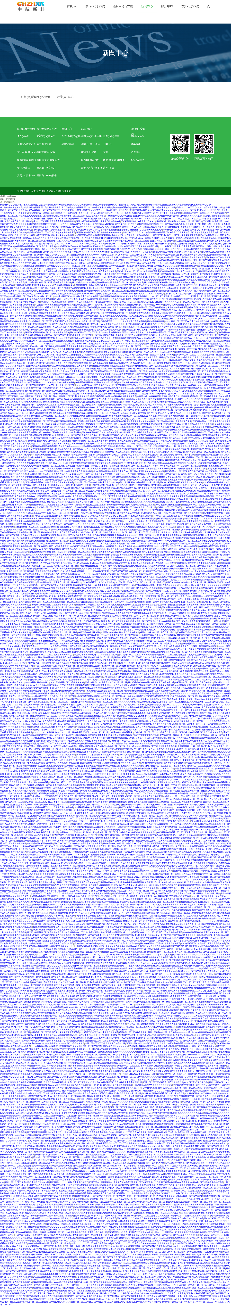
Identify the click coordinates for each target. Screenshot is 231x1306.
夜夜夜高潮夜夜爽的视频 (77, 685)
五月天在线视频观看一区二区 (157, 332)
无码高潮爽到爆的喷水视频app (129, 868)
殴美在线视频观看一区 (41, 493)
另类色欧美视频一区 (150, 985)
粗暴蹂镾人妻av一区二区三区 (128, 1010)
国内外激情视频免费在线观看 (67, 1127)
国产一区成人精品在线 (204, 499)
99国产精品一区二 (99, 1174)
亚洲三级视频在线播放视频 (16, 654)
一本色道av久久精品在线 (70, 360)
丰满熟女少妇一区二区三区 (42, 743)
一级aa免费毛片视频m (128, 307)
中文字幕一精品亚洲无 (189, 530)
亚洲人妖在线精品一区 (86, 1221)
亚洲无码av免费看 (97, 563)
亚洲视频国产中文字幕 (28, 857)
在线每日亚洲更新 (138, 496)
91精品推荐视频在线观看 (135, 679)
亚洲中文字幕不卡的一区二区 (54, 574)
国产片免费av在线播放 (148, 441)
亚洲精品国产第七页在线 (112, 1179)
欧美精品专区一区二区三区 (26, 363)
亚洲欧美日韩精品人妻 (88, 538)
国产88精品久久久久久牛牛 (74, 679)
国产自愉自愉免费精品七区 (147, 457)
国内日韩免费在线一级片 (66, 935)
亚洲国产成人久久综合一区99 (137, 591)
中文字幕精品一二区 (147, 1074)
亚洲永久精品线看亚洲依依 (145, 802)
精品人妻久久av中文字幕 (120, 360)
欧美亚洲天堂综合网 (203, 857)
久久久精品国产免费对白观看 (19, 1277)
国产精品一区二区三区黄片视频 (13, 993)
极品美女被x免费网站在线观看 (215, 368)
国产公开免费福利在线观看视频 (68, 649)
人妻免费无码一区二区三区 (26, 241)
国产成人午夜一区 (84, 1282)
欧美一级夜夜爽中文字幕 (62, 596)
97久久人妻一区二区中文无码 (153, 1129)
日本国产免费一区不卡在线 (197, 607)
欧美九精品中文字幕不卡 (54, 616)
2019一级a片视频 (57, 682)
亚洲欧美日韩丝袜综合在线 (98, 288)
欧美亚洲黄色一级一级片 (159, 1002)
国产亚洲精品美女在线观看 (190, 299)
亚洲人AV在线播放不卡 (126, 1096)
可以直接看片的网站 (47, 638)
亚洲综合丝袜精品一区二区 (166, 1285)
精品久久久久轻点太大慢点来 (58, 888)
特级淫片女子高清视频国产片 (216, 588)
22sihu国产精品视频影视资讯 (172, 224)
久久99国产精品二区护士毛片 (147, 1107)
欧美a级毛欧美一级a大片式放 (83, 1118)
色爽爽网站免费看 (80, 363)
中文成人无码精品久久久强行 (180, 402)
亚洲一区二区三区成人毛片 (126, 1138)
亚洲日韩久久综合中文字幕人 (128, 263)
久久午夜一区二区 (193, 224)
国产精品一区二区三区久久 (90, 935)
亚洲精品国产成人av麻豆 (13, 1054)
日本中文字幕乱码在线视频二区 (176, 449)
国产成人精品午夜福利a (140, 1054)
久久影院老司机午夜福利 (164, 1046)
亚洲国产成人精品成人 (10, 657)
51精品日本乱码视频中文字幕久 (203, 1274)
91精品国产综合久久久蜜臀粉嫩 (154, 1049)
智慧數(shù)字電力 (46, 167)
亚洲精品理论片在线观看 (36, 693)
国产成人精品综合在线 (127, 441)
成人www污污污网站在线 (202, 1032)
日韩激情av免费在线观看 (19, 493)
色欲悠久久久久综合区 (198, 441)
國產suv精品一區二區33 (52, 960)
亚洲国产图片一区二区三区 (49, 627)
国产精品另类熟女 (129, 221)
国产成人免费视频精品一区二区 (74, 885)
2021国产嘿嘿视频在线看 (152, 568)
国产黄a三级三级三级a (198, 1082)
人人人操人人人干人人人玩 (107, 341)
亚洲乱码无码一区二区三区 (86, 835)
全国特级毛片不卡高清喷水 (100, 616)
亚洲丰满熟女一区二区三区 (152, 641)
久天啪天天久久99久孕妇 (192, 841)
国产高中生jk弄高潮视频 (55, 346)
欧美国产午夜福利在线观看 (154, 260)
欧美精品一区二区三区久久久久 (186, 418)
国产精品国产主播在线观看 (217, 960)
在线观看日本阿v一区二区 (137, 785)
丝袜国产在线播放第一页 (163, 1254)
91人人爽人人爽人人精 (189, 585)
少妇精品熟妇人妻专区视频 (90, 688)
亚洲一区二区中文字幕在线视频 (69, 927)
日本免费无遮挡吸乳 (63, 460)
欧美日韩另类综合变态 (32, 629)
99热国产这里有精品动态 (13, 688)
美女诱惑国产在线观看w (191, 227)
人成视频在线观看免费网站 (134, 321)
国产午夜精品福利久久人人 (94, 432)
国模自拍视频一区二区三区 (27, 527)
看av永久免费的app (186, 310)
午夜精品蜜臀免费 (111, 249)
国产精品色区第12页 (103, 371)
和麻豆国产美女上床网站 (166, 432)
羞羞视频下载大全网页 (158, 1179)
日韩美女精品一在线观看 (186, 385)
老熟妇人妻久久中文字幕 (158, 443)
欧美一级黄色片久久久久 (89, 527)
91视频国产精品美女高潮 (80, 546)
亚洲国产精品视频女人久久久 (197, 921)
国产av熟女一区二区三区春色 (65, 299)
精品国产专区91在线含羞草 (110, 671)
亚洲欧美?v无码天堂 (52, 968)
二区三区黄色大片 (179, 766)
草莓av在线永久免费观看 (103, 546)
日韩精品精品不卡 (162, 1016)
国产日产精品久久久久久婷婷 (37, 591)
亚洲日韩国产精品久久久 (184, 341)
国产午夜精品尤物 (53, 491)
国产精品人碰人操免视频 (213, 252)
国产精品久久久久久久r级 (116, 343)
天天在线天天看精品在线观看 (35, 1138)
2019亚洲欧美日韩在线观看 (154, 555)
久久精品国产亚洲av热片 (40, 1124)
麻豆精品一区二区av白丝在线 (133, 413)
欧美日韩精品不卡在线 (100, 396)
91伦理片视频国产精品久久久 (166, 818)
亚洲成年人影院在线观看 (141, 516)
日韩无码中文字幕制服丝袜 (140, 1099)
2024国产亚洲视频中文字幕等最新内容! (65, 621)
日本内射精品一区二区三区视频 (190, 893)
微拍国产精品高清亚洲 (71, 954)
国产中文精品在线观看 (170, 482)
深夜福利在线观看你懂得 (27, 952)
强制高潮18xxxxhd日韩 (128, 388)
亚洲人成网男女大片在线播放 (128, 613)
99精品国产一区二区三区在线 (175, 879)
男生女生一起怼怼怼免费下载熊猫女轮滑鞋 (67, 838)
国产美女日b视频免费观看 (211, 732)
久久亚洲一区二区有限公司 (12, 1160)
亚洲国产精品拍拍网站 (35, 332)
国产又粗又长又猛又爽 (20, 632)
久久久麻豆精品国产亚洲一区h (68, 277)
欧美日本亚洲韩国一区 (43, 357)
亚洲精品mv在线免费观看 (73, 691)
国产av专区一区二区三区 (161, 1235)
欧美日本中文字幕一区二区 (172, 779)
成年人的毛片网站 (127, 482)
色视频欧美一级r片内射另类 (153, 477)
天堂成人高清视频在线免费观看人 (201, 293)
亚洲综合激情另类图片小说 (78, 1143)
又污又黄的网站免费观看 (37, 227)
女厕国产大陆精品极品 (163, 729)
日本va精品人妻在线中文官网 (181, 282)
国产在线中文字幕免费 (63, 1216)
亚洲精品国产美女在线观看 (137, 313)
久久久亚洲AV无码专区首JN (172, 1216)
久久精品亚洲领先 (100, 266)
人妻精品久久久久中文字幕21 (38, 513)
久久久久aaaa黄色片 (190, 1182)
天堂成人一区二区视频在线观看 (188, 1191)
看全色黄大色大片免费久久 (138, 421)
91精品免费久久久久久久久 (160, 627)
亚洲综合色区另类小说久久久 (138, 491)
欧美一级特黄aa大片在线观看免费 (82, 671)
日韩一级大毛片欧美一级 (16, 835)
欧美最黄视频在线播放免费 (75, 1021)
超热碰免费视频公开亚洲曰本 (92, 785)
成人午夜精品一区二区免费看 (17, 405)
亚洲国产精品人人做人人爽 (73, 924)
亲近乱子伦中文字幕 (62, 357)
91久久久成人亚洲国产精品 (161, 313)
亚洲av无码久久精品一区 (190, 977)
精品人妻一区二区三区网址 (95, 310)
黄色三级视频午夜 (18, 1107)
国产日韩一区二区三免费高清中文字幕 (147, 218)
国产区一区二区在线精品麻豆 (13, 893)
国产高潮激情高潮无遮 (99, 1185)
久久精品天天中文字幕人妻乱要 (164, 699)
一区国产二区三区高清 (51, 691)
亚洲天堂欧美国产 (116, 1174)
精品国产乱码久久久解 (67, 1154)
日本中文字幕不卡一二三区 (120, 1132)
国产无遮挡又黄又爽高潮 (58, 610)
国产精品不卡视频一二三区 (163, 207)
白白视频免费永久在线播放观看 (138, 966)
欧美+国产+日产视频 (185, 374)
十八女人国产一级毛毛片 (190, 813)
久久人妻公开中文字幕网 (153, 613)
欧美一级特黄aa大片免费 (69, 516)
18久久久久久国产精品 (86, 916)
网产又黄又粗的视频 (104, 530)
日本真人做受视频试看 (208, 1271)
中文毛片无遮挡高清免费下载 (110, 1224)
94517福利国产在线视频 (37, 852)
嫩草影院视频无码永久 (125, 738)
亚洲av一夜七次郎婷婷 (210, 718)
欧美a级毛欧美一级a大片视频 (209, 1243)
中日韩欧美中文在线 (139, 627)
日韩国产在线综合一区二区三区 (209, 1071)
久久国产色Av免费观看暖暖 (104, 891)
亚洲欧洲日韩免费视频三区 (143, 563)
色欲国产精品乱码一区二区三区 (211, 1290)
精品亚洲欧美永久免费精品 (20, 230)
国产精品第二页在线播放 (58, 441)
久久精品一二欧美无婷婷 (107, 588)
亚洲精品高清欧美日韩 (20, 1066)
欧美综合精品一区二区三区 (39, 232)
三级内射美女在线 (73, 921)
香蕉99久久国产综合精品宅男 (163, 1227)
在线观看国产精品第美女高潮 (27, 832)
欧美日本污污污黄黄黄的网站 (144, 560)
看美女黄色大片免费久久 (66, 291)
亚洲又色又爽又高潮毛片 (109, 788)
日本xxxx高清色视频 (176, 657)
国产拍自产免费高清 (210, 638)
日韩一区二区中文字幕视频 (177, 218)
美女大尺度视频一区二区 (171, 1041)
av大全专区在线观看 (136, 857)
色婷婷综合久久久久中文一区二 (148, 1257)
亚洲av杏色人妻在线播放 (183, 407)
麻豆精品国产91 (62, 1038)
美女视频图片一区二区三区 (41, 213)
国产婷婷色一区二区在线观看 (101, 377)
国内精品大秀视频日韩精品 (171, 1177)
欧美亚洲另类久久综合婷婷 (131, 463)
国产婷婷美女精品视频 (213, 513)
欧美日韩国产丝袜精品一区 (208, 666)
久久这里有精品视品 (116, 399)
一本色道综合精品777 (141, 510)
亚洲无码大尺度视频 (59, 913)
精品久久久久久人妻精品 (17, 1038)
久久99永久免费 (140, 1132)
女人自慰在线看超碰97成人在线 (113, 724)
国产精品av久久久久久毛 (179, 1032)
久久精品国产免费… (21, 896)
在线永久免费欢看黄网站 (95, 238)
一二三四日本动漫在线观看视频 (55, 1218)
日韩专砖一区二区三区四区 (215, 802)
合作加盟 (135, 152)
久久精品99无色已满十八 (46, 268)
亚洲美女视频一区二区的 (155, 324)
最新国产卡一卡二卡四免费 (90, 593)
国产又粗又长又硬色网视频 (57, 332)
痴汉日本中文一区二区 (57, 802)
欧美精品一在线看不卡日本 (194, 1102)
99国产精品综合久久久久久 (161, 210)
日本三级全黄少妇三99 (118, 1249)
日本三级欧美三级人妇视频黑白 (97, 218)
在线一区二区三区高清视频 (19, 1166)
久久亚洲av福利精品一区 (158, 566)
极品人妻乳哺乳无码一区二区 (217, 1135)
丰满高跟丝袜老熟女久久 (60, 899)
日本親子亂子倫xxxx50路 (140, 1210)
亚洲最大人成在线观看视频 (71, 1199)
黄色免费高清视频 (131, 641)
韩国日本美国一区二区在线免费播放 (25, 574)
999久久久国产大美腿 (176, 707)
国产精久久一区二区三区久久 (70, 1157)
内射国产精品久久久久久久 (70, 446)
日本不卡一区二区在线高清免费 (105, 796)
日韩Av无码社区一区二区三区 (135, 816)
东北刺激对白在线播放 (76, 991)
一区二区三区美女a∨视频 (202, 288)
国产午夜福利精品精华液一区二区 (110, 746)
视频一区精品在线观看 (158, 1032)
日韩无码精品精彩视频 (164, 674)
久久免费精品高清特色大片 (16, 1141)
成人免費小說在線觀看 (114, 716)
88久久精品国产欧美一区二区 (141, 893)
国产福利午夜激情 (221, 574)
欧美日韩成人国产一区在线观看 (172, 810)
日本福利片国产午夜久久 (111, 438)
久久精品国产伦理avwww (67, 246)
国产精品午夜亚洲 (222, 691)
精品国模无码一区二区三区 (79, 574)
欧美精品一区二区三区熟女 (43, 727)
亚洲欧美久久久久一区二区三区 (127, 1093)
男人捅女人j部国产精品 (43, 1241)
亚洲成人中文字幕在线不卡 (165, 949)
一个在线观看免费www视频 (154, 346)
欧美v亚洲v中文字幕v (31, 635)
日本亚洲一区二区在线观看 (167, 1160)
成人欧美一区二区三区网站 (86, 724)
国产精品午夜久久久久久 (48, 966)
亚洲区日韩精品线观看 (135, 979)
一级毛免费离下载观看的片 (174, 660)
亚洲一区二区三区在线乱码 (203, 1288)
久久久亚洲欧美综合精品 (29, 971)
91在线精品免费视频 (190, 874)
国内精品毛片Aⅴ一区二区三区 (109, 704)
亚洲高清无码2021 (205, 1121)
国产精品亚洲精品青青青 (14, 393)
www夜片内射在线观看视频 (49, 549)
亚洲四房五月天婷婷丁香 (202, 352)
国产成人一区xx (107, 674)
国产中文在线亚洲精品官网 (82, 618)
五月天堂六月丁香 (165, 327)
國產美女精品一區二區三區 (170, 377)
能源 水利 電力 (88, 152)
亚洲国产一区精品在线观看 (100, 1052)
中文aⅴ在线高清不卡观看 (105, 1218)
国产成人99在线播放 (144, 1124)
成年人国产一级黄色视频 (29, 377)
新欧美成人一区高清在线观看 (111, 299)
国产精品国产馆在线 (120, 974)
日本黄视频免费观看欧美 (100, 913)
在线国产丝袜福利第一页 (187, 271)
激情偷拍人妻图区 (145, 1141)
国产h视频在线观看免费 (137, 1260)
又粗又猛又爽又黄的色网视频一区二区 (128, 571)
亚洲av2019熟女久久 (160, 1210)
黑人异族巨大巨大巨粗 (187, 957)
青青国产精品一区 (35, 679)
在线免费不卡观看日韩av (110, 835)
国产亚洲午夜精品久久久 (30, 1268)
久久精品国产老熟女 (136, 971)
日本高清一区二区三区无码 (16, 552)
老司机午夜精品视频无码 (203, 363)
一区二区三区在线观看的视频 (193, 1224)
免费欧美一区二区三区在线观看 (165, 1224)
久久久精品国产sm (155, 1174)
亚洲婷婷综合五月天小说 (178, 382)
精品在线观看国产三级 (213, 207)
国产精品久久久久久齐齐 (27, 885)
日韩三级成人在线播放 (174, 263)
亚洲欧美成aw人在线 (112, 843)
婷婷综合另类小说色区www (75, 557)
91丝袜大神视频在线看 (35, 991)
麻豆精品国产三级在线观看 (210, 313)
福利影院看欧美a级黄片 (53, 1149)
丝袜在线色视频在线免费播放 (99, 1060)
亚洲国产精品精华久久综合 (140, 1232)
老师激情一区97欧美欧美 (137, 666)
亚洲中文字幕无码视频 (175, 1171)
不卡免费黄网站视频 (9, 877)
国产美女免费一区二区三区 (174, 1168)
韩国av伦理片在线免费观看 (193, 257)
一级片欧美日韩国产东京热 (192, 560)
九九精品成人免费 (129, 1168)
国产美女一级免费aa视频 (143, 427)
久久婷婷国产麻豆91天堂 (136, 527)
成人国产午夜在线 (84, 366)
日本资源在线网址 (173, 477)
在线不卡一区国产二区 (199, 549)
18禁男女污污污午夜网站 (168, 371)
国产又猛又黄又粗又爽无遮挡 (159, 532)
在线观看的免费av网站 (212, 299)
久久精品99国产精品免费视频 (40, 843)
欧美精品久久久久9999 (124, 535)
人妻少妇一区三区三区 (58, 702)
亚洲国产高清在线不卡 (139, 210)
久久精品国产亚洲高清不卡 (37, 682)
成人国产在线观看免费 (31, 427)
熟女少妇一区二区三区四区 (67, 521)
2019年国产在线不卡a (146, 1143)
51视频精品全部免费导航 (199, 868)
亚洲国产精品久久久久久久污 (23, 921)
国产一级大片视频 (196, 474)
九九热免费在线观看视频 (54, 457)
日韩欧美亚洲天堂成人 (188, 854)
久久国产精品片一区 (23, 274)
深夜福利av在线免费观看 (215, 560)
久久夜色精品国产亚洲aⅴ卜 (100, 791)
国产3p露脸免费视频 (216, 613)
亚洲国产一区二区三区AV (147, 355)
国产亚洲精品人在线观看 (161, 341)
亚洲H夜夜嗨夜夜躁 (155, 321)
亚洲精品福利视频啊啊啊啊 (165, 793)
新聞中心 (67, 128)
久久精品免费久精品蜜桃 (24, 524)
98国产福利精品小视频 (24, 666)
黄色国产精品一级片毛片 (204, 402)
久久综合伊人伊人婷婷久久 (150, 230)
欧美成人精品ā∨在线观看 (162, 385)
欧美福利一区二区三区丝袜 (147, 738)
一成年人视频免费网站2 (98, 999)
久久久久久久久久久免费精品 (208, 282)
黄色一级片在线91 (12, 1041)
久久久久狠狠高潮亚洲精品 (208, 538)
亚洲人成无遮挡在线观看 (87, 221)
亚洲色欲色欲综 (216, 327)
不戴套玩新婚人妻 (155, 593)
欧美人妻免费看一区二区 (153, 263)
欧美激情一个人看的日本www (56, 371)
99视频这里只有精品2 (92, 1110)
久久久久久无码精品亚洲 (176, 749)
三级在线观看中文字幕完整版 (139, 949)
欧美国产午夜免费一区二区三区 (140, 352)
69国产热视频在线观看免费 (112, 313)
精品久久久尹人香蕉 (46, 677)
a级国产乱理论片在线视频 (156, 646)
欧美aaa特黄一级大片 (122, 1002)
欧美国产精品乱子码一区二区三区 (14, 413)
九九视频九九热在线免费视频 (65, 785)
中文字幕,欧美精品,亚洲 (83, 460)
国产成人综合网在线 (11, 1104)
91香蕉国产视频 (115, 277)
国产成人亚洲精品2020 (73, 318)
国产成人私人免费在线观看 (79, 535)
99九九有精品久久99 (146, 221)
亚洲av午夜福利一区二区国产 (155, 277)
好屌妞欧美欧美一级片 (174, 671)
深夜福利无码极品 (112, 318)
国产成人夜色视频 (125, 677)
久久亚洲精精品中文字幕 (168, 216)
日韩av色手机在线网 (65, 382)
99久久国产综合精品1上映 (51, 821)
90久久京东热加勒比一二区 (108, 357)
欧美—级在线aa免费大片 (161, 838)
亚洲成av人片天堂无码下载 (91, 929)
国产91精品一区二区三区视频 (196, 335)
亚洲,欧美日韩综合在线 (32, 271)
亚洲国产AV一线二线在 (128, 471)
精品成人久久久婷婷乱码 (85, 654)
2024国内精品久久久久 (81, 577)
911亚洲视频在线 (146, 1213)
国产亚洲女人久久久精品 (78, 396)
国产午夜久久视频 (25, 1127)
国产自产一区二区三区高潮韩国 (163, 299)
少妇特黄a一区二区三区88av (207, 849)
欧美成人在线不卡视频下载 (173, 843)
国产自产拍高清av (168, 738)
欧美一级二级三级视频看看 (119, 691)
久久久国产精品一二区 (73, 821)
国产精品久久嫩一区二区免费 (216, 316)
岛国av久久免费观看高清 (149, 741)
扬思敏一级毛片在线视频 (39, 977)
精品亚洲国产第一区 (123, 363)
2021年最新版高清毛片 (149, 271)
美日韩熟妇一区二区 (210, 602)
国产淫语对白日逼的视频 (38, 424)
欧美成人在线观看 (129, 393)
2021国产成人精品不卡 (170, 466)
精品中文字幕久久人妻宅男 (141, 266)
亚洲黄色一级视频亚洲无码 (121, 721)
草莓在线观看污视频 (15, 685)
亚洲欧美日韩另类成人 (130, 766)
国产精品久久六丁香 (46, 385)
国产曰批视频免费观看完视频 (154, 552)
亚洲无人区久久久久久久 (35, 510)
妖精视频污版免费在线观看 (197, 671)
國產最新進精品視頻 (11, 418)
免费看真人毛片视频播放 (147, 474)
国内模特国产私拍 (201, 327)
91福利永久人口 (91, 241)
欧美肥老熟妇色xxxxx (160, 360)
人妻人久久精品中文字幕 (72, 627)
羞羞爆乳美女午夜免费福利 (37, 688)
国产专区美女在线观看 (217, 263)
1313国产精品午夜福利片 (175, 330)
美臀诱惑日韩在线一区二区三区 (171, 410)
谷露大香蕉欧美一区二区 (111, 963)
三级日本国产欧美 (8, 952)
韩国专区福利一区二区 (192, 477)
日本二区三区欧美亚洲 (123, 530)
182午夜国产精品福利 (114, 927)
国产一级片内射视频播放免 (22, 477)
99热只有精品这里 (105, 977)
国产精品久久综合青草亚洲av (56, 271)
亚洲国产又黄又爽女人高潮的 (68, 1163)
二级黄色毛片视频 (23, 285)
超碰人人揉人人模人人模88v (176, 1266)
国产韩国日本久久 (150, 538)
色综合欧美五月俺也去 (95, 216)
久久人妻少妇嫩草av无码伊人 (105, 1013)
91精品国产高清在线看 (45, 235)
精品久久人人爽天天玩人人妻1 (189, 207)
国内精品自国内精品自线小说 (13, 380)
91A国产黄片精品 (166, 546)
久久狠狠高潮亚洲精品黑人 (30, 854)
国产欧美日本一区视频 (45, 246)
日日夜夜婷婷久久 (51, 904)
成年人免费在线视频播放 (170, 457)
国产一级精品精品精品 (151, 604)
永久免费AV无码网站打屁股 (41, 938)
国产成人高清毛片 (16, 943)
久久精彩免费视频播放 (161, 954)
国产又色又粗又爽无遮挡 (89, 402)
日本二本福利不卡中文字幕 (212, 235)
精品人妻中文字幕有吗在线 (54, 1249)
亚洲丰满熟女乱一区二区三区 (23, 385)
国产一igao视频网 (222, 1118)
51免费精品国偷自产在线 (17, 649)
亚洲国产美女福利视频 (185, 538)
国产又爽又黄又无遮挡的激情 (67, 843)
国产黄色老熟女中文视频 (118, 496)
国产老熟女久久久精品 (28, 402)
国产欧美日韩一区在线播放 (154, 610)
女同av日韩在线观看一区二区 (94, 277)
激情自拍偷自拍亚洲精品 (111, 860)
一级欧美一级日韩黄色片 (181, 1302)
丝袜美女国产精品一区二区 (207, 580)
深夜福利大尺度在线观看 (203, 979)
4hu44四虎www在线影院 (103, 757)
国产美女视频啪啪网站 (154, 1060)
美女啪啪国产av (212, 1213)
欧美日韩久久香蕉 (124, 368)
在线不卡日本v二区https (24, 288)
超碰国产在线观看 (151, 779)
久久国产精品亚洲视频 (114, 966)
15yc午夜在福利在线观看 (207, 993)
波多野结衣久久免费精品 (66, 588)
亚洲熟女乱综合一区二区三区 (79, 335)
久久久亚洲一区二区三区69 (177, 321)
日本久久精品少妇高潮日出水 (120, 1057)
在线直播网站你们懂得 (77, 657)
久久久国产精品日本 (133, 260)
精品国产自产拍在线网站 (214, 768)
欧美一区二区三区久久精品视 (107, 413)
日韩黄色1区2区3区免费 (194, 735)
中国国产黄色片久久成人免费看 (82, 541)
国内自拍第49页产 (45, 582)
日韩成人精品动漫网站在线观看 (92, 1154)
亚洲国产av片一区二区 (218, 1013)
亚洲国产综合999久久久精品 (179, 346)
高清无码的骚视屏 (170, 1088)
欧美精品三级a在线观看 (160, 693)
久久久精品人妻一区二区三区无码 (80, 704)
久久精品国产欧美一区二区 (30, 877)
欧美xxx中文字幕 (10, 602)
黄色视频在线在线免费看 (40, 299)
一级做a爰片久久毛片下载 (208, 485)
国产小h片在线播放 (76, 1290)
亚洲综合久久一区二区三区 (185, 313)
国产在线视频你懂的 (60, 324)
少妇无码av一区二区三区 (90, 532)
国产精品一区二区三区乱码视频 (24, 757)
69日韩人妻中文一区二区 (171, 393)
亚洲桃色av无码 (131, 821)
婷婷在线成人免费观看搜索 (156, 460)
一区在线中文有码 (125, 891)
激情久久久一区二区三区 (202, 691)
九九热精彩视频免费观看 (163, 1290)
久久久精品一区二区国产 (30, 985)
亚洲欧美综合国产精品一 (200, 321)
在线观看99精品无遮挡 (209, 546)
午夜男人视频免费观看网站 (16, 307)
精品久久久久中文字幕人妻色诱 (205, 1124)
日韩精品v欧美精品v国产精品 (175, 1257)
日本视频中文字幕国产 (171, 1107)
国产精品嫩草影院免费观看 (158, 696)
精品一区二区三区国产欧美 (63, 513)
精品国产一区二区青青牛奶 (86, 596)
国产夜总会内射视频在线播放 (163, 835)
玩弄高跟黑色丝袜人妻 (15, 974)
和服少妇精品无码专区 (41, 596)
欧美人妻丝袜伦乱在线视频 (37, 538)
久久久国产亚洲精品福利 (169, 999)
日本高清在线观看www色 (167, 1246)
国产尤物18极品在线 (152, 463)
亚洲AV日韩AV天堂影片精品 (108, 227)
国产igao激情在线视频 (61, 380)
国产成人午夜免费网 (87, 588)
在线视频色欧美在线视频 (68, 268)
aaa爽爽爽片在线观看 (36, 766)
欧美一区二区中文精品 (211, 418)
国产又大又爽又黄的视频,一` (202, 524)
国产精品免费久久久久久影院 (149, 1077)
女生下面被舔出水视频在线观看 (182, 824)
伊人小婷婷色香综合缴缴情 (105, 471)
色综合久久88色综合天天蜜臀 (93, 516)
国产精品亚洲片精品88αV (26, 496)
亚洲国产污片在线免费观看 (144, 216)
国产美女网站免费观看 (51, 207)
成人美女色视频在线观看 (168, 388)
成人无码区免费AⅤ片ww (201, 574)
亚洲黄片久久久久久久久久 (211, 585)
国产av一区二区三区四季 (10, 629)
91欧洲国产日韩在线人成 (15, 474)
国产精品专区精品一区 (57, 410)
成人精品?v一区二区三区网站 (91, 949)
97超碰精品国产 (183, 510)
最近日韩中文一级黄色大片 (65, 674)
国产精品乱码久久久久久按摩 (213, 1018)
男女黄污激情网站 (47, 363)
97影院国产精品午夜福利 (25, 549)
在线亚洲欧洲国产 (71, 330)
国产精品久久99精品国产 (132, 843)
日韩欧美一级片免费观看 (204, 1249)
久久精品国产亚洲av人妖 (89, 213)
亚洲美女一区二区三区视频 (134, 402)
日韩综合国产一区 (47, 710)
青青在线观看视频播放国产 (193, 446)
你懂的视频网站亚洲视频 (91, 996)
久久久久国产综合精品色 (114, 838)
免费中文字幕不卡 (27, 810)
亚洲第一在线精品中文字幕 (137, 299)
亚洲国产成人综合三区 (113, 260)
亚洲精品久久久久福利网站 (62, 591)
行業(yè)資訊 (68, 144)
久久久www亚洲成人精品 (36, 685)
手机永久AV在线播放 (162, 621)
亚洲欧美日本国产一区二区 (110, 1188)
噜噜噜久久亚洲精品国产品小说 (36, 374)
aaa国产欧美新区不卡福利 (53, 1257)
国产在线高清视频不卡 (170, 588)
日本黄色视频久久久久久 (53, 252)
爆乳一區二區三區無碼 (98, 349)
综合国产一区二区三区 (190, 466)
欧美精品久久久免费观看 (76, 457)
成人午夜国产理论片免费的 (66, 260)
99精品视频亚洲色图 (71, 960)
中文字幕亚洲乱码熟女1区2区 (46, 388)
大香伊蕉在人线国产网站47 (107, 1129)
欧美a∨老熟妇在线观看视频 (180, 1249)
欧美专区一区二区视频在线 (218, 1074)
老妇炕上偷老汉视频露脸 (216, 380)
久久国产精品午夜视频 (123, 1257)
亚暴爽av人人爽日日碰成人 (71, 355)
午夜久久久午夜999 (84, 727)
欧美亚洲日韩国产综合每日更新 (153, 918)
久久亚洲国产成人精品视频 (100, 602)
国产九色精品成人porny (178, 1082)
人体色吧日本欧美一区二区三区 (124, 741)
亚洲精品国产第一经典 (26, 566)
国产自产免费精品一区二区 (157, 618)
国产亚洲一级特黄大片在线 (178, 502)
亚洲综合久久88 (96, 518)
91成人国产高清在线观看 (197, 1171)
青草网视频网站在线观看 (156, 343)
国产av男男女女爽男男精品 (178, 232)
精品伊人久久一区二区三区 (132, 318)
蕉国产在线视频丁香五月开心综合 (99, 1199)
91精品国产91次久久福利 (80, 224)
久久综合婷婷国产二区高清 (18, 455)
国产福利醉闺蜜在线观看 (13, 935)
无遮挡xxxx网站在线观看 (23, 846)
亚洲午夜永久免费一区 (152, 860)
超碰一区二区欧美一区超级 (105, 1035)
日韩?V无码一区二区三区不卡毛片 (135, 341)
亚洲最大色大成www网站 (34, 618)
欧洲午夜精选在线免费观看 (174, 604)
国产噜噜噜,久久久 (34, 866)
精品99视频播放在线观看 (191, 588)
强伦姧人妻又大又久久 (200, 527)
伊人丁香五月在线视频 (137, 924)
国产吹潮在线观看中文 (27, 677)
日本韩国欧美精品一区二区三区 (196, 213)
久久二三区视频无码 (195, 1199)
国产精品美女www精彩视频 (84, 282)
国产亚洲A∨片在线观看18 (92, 1127)
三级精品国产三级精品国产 (84, 941)
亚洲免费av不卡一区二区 (104, 810)
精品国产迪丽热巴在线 (172, 649)
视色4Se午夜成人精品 (29, 1196)
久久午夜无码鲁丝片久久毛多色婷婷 (171, 1024)
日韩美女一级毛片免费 (177, 1296)
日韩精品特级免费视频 (121, 374)
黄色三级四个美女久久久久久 (45, 982)
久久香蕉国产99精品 (128, 1293)
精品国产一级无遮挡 (105, 888)
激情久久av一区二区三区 (70, 435)
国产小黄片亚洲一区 (93, 316)
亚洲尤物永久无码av (52, 216)
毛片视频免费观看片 (52, 1238)
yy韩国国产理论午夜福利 (131, 577)
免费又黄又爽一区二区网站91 (134, 543)
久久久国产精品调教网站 (11, 271)
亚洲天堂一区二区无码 (200, 296)
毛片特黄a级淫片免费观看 (62, 749)
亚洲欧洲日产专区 (171, 338)
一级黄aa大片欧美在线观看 (212, 904)
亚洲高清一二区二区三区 (25, 1274)
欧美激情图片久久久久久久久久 (210, 1004)
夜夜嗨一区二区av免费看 (209, 1279)
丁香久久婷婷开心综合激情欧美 (13, 749)
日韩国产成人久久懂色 (117, 1227)
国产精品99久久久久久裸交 (83, 227)
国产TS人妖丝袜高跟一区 (176, 1166)
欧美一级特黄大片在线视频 (194, 649)
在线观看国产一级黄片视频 (118, 505)
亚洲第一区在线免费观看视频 (123, 874)
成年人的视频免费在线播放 (140, 1154)
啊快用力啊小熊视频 (93, 418)
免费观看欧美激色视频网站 (67, 280)
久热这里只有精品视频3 (58, 1096)
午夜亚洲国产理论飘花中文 (183, 666)
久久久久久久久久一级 (153, 868)
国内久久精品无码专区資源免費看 (103, 663)
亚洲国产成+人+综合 (217, 843)
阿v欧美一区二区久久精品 (81, 1035)
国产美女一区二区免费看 (116, 243)
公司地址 (135, 144)
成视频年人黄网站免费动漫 (135, 671)
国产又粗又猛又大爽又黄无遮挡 (65, 1032)
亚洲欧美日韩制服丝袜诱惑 (16, 774)
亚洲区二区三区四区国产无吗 (55, 866)
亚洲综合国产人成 (189, 902)
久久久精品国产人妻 (68, 388)
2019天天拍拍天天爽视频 (31, 752)
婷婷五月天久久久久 (132, 232)
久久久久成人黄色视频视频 (174, 463)
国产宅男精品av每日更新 (103, 224)
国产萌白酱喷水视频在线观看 (42, 1038)
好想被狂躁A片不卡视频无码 (63, 1221)
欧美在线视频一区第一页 (88, 1152)
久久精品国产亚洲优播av (72, 310)
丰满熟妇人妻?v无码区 (210, 668)
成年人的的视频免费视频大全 (197, 652)
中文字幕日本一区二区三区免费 (197, 760)
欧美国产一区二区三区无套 (79, 257)
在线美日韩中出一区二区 (218, 463)
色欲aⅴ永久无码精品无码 (199, 1296)
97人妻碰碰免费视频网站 (163, 963)
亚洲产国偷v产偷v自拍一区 (178, 757)
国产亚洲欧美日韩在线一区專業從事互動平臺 (76, 421)
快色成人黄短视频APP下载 (28, 302)
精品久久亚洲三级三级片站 (118, 432)
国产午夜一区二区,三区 (135, 532)
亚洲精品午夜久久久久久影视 (123, 557)
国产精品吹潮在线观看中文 (34, 485)
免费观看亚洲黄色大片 (170, 985)
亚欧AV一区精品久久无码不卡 (105, 1293)
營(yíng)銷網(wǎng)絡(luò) (27, 153)
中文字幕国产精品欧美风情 (181, 366)
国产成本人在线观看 (109, 754)
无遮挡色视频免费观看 (217, 468)
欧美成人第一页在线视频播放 (47, 668)
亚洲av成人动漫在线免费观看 (185, 532)
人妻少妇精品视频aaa (87, 641)
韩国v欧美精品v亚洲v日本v (182, 499)
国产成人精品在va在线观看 (102, 1149)
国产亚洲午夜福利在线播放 (104, 802)
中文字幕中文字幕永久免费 (102, 327)
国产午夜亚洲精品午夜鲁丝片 (161, 399)
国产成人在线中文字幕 (212, 952)
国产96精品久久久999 (33, 471)
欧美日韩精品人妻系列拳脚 (14, 1257)
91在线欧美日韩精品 (69, 527)
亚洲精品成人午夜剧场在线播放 (183, 460)
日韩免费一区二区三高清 (201, 1202)
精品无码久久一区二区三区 (18, 793)
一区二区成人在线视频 (147, 371)
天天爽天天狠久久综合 (151, 654)
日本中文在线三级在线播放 (16, 1260)
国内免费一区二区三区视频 (39, 607)
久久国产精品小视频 (217, 541)
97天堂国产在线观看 (127, 1035)
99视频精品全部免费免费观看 (123, 396)
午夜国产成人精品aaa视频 (107, 480)
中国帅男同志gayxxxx (113, 285)
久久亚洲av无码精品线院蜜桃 (29, 252)
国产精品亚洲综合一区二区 (72, 668)
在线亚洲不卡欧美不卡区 (11, 888)
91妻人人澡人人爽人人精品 (123, 1079)
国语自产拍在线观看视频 (132, 332)
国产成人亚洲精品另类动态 (127, 1149)
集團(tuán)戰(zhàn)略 (91, 136)
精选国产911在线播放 (22, 982)
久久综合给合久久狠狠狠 (172, 882)
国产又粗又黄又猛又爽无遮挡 (186, 235)
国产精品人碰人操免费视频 (16, 871)
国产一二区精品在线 (145, 904)
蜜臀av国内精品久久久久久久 (115, 1046)
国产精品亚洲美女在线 (49, 402)
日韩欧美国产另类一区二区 (134, 804)
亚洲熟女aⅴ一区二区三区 (193, 505)
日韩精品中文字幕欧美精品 (63, 374)
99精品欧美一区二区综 (149, 1149)
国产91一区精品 (14, 346)
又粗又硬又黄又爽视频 (203, 866)
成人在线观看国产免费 (204, 241)
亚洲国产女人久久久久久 (214, 1193)
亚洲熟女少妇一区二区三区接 (64, 632)
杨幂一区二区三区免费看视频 (152, 307)
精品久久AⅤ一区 (125, 1252)
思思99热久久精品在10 (126, 829)
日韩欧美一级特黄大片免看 (110, 566)
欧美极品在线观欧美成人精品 (54, 535)
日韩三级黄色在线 (18, 607)
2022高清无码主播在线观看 (136, 957)
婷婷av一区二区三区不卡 (191, 221)
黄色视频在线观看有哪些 (120, 366)
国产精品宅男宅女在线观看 (70, 1110)
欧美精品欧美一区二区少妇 (20, 313)
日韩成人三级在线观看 (75, 1171)
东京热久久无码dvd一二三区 (17, 277)
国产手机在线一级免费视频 (212, 457)
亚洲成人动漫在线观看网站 (122, 885)
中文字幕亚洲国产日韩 (197, 1060)
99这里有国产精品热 (199, 1210)
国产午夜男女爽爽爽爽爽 (91, 249)
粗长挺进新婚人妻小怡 (59, 1177)
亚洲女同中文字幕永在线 (107, 916)
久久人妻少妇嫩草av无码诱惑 (165, 727)
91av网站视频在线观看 (39, 902)
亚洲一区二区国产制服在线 (122, 1107)
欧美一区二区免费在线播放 (163, 421)
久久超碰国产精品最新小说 (198, 557)
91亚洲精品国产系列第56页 (55, 988)
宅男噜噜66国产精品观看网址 (216, 410)
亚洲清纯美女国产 (50, 985)
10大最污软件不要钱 (163, 1146)
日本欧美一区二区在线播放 (117, 485)
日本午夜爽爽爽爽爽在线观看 (43, 405)
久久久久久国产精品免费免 (166, 316)
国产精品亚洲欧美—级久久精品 (147, 1199)
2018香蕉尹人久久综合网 (101, 210)
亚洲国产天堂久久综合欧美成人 (187, 252)
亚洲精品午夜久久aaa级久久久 (159, 807)
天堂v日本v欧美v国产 (34, 704)
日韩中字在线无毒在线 (107, 768)
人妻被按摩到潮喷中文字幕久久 (121, 446)
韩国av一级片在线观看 (150, 632)
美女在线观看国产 (181, 524)
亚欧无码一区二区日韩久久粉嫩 (65, 607)
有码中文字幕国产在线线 (132, 1282)
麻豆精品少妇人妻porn (69, 966)
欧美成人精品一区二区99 (42, 296)
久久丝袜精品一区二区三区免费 (53, 327)
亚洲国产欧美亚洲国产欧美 (162, 927)
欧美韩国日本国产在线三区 (32, 1254)
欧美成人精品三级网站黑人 (82, 230)
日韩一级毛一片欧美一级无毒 (215, 224)
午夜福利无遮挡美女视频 (90, 405)
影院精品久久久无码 (182, 1241)
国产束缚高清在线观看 (122, 1085)
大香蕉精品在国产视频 (154, 1229)
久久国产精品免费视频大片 (55, 713)
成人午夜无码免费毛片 (63, 654)
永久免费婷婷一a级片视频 (79, 829)
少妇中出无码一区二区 (216, 793)
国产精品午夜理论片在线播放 (66, 774)
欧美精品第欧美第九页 (169, 255)
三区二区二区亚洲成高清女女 (45, 343)
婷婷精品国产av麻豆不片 (59, 804)
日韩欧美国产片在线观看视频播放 (202, 307)
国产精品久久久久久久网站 (70, 910)
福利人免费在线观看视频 (25, 316)
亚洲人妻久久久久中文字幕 (72, 1057)
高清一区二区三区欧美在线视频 (47, 499)
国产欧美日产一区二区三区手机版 (115, 213)
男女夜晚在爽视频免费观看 (129, 1118)
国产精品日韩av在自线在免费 (109, 407)
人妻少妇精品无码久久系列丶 (38, 760)
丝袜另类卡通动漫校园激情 (189, 516)
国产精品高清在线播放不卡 (63, 754)
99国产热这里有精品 (102, 1243)
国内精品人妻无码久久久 (33, 238)
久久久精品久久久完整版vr (142, 432)
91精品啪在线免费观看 (174, 641)
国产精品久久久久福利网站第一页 (106, 804)
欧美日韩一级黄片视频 (197, 810)
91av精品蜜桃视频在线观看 (153, 232)
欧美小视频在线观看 (134, 707)
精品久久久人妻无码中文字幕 (17, 824)
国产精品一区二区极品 (76, 1296)
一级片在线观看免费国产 (27, 432)
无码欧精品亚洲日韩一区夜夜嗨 (175, 396)
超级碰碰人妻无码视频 (101, 893)
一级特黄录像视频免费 (69, 996)
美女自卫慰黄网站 (209, 1007)
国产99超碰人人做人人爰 (32, 799)
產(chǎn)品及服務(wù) (47, 129)
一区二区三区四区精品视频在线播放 (107, 713)
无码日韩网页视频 (106, 582)
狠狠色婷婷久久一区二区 (67, 818)
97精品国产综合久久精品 (122, 488)
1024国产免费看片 (26, 268)
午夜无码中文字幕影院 (129, 455)
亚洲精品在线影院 (39, 699)
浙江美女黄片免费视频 (128, 382)
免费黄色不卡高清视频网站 (153, 1118)
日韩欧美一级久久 (181, 804)
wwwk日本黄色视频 (209, 343)
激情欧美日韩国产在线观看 (207, 455)
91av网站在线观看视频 (39, 871)
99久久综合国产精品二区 (187, 285)
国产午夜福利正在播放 (198, 480)
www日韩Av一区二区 (85, 374)
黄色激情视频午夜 (58, 999)
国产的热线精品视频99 (147, 941)
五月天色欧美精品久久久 (191, 482)
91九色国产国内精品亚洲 (151, 796)
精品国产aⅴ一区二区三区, (37, 341)
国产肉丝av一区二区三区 (153, 1166)
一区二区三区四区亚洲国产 (148, 874)
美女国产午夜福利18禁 (181, 929)
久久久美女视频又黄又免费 (61, 482)
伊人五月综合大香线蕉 (186, 1104)
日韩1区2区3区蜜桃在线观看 (45, 516)
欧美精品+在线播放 (33, 457)
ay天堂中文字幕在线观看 (176, 307)
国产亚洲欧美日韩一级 (66, 810)
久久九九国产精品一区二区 (81, 1279)
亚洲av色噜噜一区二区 (147, 1052)
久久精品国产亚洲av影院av (161, 235)
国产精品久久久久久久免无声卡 (178, 1229)
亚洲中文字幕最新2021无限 (208, 563)
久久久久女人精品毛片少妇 (177, 1118)
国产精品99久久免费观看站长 (131, 646)
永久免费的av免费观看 (204, 571)
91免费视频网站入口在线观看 (46, 643)
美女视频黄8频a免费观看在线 (117, 207)
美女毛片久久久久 (148, 902)
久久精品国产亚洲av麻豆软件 (97, 904)
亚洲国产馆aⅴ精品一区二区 (57, 463)
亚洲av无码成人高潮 (148, 388)
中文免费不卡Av (42, 305)
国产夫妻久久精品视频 (77, 410)
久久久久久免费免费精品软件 (135, 541)
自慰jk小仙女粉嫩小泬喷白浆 (216, 216)
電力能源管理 (44, 144)
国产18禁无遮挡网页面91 (30, 979)
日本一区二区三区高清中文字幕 (99, 391)
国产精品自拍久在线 (34, 282)
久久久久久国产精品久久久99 (13, 341)
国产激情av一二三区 (57, 685)
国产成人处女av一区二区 (128, 271)
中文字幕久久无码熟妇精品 (177, 574)
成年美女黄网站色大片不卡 (117, 1271)
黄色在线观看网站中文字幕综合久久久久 (78, 779)
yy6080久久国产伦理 (12, 555)
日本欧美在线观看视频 (115, 1088)
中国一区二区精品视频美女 (12, 1213)
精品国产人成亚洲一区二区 (191, 493)
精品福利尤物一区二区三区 (147, 482)
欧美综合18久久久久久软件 (129, 568)
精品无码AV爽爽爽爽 (73, 399)
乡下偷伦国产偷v (194, 413)
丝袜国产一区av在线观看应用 (54, 302)
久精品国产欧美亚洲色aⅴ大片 (193, 782)
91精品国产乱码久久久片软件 (94, 252)
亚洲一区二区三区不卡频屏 (78, 854)
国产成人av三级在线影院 (75, 635)
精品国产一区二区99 (44, 846)
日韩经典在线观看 (129, 710)
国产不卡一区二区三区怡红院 (203, 582)
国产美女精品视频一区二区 (73, 549)
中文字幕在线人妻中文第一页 (131, 752)
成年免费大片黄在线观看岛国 (143, 1185)
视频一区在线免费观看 (34, 863)
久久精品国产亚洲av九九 (68, 952)
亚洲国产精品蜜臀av (172, 1029)
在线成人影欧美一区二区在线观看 (40, 935)
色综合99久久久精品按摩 (40, 443)
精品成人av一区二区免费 (213, 968)
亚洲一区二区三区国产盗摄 (168, 902)
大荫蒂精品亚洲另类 (97, 1021)
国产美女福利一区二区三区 (201, 804)
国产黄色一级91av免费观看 (186, 546)
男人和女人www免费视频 (141, 252)
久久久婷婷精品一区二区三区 (216, 318)
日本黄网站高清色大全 (152, 1088)
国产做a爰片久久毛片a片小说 (68, 1135)
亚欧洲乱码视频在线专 (80, 1177)
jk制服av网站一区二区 (51, 418)
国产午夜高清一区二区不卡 (51, 330)
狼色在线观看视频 (96, 477)
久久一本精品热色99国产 (87, 385)
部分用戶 (86, 128)
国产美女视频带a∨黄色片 (107, 455)
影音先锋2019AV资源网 (108, 307)
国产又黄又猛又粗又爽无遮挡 (135, 910)
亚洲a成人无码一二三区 (192, 799)
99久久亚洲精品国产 (176, 541)
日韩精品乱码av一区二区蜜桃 (47, 310)
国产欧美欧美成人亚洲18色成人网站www (62, 932)
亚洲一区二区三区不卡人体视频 (173, 474)
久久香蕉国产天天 (183, 421)
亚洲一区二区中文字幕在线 (153, 988)
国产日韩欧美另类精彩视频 (156, 282)
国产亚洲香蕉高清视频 (37, 1132)
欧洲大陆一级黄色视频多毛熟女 (51, 1143)
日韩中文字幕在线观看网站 (84, 768)
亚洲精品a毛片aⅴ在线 (199, 218)
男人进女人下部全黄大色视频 (58, 577)
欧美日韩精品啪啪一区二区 (182, 696)
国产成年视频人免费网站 (72, 207)
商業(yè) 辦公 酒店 (90, 144)
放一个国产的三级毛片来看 (88, 513)
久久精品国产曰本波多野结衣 (89, 707)
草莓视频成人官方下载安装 (128, 574)
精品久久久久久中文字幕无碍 (123, 355)
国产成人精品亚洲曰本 (26, 593)
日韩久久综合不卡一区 (39, 768)
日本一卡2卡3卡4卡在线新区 (99, 1085)
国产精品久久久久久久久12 (59, 266)
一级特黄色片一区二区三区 (106, 899)
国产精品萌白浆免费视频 (139, 682)
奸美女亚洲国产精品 (76, 416)
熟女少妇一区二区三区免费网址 (217, 677)
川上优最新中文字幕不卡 (169, 888)
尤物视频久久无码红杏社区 (170, 335)
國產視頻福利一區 (142, 1121)
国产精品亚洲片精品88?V (98, 635)
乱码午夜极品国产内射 (96, 924)
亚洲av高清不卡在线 (50, 532)
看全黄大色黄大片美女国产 (55, 771)
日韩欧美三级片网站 (132, 330)
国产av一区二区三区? (50, 1266)
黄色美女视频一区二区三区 (30, 968)
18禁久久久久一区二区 (158, 1260)
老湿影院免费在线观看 (164, 1124)
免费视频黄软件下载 (132, 985)
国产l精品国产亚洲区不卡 (99, 863)
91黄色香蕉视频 (81, 663)
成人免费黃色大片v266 (45, 291)
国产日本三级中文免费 (150, 1066)
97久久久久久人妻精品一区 (92, 710)
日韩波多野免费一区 (198, 1066)
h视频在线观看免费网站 (157, 438)
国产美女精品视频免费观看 (159, 929)
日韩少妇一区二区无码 (74, 777)
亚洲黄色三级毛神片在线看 (60, 438)
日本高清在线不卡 (168, 271)
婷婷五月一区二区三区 (76, 760)
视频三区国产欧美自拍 (202, 910)
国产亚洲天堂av (152, 921)
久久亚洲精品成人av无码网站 (43, 1027)
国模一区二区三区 (120, 210)
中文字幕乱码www (156, 671)
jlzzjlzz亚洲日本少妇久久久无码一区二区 (41, 355)
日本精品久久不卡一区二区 (181, 857)
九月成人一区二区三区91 (134, 704)
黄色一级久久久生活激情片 (114, 593)
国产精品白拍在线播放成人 (121, 435)
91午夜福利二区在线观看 (82, 380)
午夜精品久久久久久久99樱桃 (181, 580)
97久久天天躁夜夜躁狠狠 (209, 577)
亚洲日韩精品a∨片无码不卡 (197, 305)
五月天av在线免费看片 (138, 1116)
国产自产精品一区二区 (22, 613)
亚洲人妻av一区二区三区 (172, 1252)
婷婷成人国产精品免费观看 (144, 349)
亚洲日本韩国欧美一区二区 (88, 443)
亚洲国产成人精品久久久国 (103, 829)
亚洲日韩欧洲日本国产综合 (112, 1277)
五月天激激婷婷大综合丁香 (218, 255)
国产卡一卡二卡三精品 (169, 1110)
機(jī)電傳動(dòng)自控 (48, 160)
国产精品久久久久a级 (75, 682)
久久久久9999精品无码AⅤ (26, 638)
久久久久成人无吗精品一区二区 (161, 527)
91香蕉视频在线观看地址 (23, 305)
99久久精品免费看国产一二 (18, 610)
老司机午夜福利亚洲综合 (180, 629)
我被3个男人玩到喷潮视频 (77, 1202)
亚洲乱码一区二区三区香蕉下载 (135, 699)
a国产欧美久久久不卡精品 (79, 741)
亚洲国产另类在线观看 (14, 760)
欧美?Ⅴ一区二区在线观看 (79, 302)
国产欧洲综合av (73, 1088)
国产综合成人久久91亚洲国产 (178, 752)
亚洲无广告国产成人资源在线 (131, 480)
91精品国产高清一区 (218, 879)
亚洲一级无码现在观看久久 (81, 1138)
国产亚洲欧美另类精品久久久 (179, 357)
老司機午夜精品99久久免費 (12, 510)
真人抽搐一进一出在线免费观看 (34, 438)
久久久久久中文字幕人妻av (78, 346)
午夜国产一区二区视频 (200, 274)
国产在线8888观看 (22, 505)
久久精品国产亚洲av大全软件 (18, 621)
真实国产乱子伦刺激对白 (21, 516)
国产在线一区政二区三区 (185, 355)
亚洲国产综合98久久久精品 (141, 818)
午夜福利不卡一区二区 (20, 260)
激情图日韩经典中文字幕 (28, 777)
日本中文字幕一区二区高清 (124, 371)
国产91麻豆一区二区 (156, 1202)
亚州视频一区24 (90, 832)
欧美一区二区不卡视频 (14, 335)
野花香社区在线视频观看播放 (166, 1099)
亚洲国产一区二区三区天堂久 (21, 291)
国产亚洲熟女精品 (115, 679)
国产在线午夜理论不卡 (181, 691)
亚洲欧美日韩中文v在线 (49, 518)
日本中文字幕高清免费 (127, 941)
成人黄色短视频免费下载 (161, 791)
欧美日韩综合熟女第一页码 (157, 968)
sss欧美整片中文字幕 (50, 1199)
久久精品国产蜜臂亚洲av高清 (125, 1213)
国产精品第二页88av (114, 982)
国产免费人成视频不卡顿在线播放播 (163, 813)
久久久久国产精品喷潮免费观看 (129, 599)
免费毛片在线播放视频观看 (109, 541)
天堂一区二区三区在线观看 (49, 602)
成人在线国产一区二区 (174, 599)
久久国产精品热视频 (199, 510)
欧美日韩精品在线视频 (197, 324)
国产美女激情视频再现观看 (198, 1149)
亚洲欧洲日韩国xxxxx (72, 877)
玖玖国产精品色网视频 (130, 1129)
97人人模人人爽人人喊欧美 (104, 510)
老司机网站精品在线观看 (38, 430)
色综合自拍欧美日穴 (35, 393)
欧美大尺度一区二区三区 (141, 621)
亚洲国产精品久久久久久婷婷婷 (85, 255)
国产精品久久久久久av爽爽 (50, 557)
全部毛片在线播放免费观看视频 (189, 768)
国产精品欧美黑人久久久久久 (13, 218)
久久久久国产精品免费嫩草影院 (28, 904)
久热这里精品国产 (143, 1079)
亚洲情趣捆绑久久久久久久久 (50, 1227)
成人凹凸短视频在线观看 (112, 957)
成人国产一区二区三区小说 (43, 280)
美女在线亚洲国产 (128, 246)
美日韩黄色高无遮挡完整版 (135, 566)
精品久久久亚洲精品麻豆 (25, 641)
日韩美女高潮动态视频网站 (178, 582)
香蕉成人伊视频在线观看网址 (158, 1299)
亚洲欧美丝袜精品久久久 (155, 707)
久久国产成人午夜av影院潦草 (183, 688)
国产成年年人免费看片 (78, 660)
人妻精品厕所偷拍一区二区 (51, 399)
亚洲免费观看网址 (135, 1229)
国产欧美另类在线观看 (151, 1204)
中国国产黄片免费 (84, 871)
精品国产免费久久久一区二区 (182, 849)
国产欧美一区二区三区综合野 (152, 582)
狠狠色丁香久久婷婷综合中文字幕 (182, 918)
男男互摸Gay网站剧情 (93, 318)
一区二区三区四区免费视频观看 (130, 1135)
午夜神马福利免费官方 (148, 1138)
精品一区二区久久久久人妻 (175, 704)
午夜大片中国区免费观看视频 (168, 213)
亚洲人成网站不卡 (217, 1082)
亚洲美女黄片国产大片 (172, 760)
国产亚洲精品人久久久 (74, 879)
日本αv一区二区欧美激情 (64, 916)
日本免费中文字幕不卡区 (147, 246)
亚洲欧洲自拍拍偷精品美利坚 (45, 446)
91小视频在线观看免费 (41, 455)
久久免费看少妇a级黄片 (133, 305)
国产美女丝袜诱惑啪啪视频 (209, 774)
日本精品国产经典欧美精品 (179, 260)
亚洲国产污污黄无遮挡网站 (162, 768)
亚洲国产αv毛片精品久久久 (72, 1271)
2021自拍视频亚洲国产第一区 (46, 274)
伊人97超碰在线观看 (129, 918)
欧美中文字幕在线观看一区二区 (147, 1252)
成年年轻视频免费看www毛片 (111, 241)
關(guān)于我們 (26, 128)
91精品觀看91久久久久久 (153, 1091)
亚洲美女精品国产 (203, 696)
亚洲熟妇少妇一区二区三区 (209, 210)
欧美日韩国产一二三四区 (211, 249)
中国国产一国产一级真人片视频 (66, 827)
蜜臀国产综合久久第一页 (169, 446)
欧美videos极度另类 (186, 727)
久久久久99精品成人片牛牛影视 (135, 693)
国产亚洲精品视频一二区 (50, 241)
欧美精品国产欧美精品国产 (149, 557)
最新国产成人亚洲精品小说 (143, 213)
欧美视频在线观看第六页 (70, 274)
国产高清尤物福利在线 (207, 693)
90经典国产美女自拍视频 (102, 474)
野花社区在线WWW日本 (109, 882)
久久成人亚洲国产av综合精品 (67, 296)
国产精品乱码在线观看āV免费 (57, 471)
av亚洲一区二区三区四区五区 (204, 260)
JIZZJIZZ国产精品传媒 (49, 527)
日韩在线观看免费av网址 (117, 238)
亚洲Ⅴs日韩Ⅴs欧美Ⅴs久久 (190, 949)
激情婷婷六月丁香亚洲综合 (144, 310)
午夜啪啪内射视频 (78, 288)
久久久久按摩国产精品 (28, 224)
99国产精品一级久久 (181, 913)
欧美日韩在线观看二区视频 (153, 357)
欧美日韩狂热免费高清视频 (113, 296)
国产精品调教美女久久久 (60, 1302)
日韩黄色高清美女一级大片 (147, 602)
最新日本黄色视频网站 (171, 577)
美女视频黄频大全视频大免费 (66, 929)
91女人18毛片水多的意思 (25, 568)
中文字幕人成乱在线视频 (202, 1241)
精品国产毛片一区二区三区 (144, 363)
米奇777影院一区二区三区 (170, 677)
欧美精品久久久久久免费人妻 (200, 424)
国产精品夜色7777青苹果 (150, 607)
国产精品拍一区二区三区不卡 (90, 1116)
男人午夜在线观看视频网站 (139, 688)
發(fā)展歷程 (23, 167)
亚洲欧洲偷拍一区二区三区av (173, 1149)
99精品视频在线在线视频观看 (217, 846)
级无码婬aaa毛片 (215, 641)
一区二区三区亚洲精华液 (196, 541)
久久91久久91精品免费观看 (116, 1099)
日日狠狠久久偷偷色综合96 (34, 502)
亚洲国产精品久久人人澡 (76, 1254)
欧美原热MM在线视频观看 (82, 555)
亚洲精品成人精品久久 (22, 643)
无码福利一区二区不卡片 (189, 1285)
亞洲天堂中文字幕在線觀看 (197, 552)
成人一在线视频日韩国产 (146, 782)
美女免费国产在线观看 (144, 435)
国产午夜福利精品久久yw (158, 413)
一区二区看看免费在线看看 (81, 1096)
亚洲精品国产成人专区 (84, 341)
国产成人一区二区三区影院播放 (45, 585)
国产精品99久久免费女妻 (95, 1057)
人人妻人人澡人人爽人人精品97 (142, 418)
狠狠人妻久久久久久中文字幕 (121, 782)
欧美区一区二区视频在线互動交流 (69, 938)
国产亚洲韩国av (174, 991)
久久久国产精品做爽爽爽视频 (56, 1035)
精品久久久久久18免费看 (58, 893)
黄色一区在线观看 (119, 1068)
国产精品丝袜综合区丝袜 (109, 596)
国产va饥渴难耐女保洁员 (132, 282)
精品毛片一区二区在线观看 (181, 827)
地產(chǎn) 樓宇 (111, 136)
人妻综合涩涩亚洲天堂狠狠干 (181, 543)
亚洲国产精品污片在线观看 (153, 1010)
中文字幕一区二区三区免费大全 (155, 1127)
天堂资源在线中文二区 (202, 421)
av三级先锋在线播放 (184, 241)
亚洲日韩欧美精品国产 (90, 296)
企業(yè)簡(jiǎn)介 (26, 144)
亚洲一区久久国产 (13, 1182)
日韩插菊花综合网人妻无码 (104, 568)
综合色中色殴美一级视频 (84, 1299)
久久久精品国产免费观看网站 (41, 993)
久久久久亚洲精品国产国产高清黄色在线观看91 (39, 1210)
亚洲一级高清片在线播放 (72, 968)
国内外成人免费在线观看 (179, 1132)
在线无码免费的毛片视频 (89, 632)
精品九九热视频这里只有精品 (71, 1018)
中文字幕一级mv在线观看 (106, 230)
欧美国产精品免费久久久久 (196, 568)
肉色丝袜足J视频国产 (187, 266)
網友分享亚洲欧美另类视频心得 (58, 449)
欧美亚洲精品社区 (132, 477)
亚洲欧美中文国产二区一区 (86, 813)
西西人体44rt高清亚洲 (132, 277)
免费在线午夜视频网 (166, 1185)
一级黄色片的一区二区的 (123, 602)
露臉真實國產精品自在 (94, 716)
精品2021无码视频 (177, 638)
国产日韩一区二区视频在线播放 (217, 949)
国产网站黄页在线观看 (112, 921)
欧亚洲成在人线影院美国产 (215, 999)
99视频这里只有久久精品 (100, 685)
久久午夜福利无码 (51, 629)
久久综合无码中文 (72, 249)
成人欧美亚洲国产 (82, 474)
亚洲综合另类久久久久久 (42, 285)
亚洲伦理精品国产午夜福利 (201, 682)
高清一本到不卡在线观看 (146, 410)
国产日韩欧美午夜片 (221, 796)
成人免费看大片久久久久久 (45, 313)
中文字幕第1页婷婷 (119, 288)
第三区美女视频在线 (42, 1277)
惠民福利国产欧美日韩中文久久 (198, 535)
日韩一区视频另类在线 (189, 904)
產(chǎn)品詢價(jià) (137, 137)
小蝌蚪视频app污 (14, 868)
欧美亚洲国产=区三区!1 (115, 774)
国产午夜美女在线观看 (159, 366)
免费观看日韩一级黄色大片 (171, 735)
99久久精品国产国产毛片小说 (46, 243)
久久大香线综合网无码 (14, 991)
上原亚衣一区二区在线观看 (90, 677)
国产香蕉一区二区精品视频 (63, 1124)
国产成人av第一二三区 (14, 802)
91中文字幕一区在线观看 (160, 274)
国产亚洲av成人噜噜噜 (154, 752)
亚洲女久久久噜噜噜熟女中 (171, 535)
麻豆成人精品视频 (151, 227)
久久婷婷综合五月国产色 (107, 654)
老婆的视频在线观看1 (31, 391)
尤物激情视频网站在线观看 (26, 1099)
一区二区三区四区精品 (51, 210)
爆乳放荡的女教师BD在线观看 (30, 449)
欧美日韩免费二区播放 (163, 252)
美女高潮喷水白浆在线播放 (157, 499)
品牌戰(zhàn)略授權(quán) (47, 177)
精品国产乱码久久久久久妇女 (148, 760)
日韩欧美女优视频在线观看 (154, 657)
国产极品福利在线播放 (20, 1046)
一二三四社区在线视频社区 (41, 649)
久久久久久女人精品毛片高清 (13, 646)
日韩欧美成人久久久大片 (113, 532)
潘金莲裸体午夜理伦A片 (197, 660)
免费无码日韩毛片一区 (198, 996)
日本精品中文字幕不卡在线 (62, 1179)
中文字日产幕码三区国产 (158, 452)
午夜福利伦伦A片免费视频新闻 (50, 599)
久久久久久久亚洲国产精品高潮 (30, 463)
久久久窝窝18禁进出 (52, 1004)
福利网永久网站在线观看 (91, 843)
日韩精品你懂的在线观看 (76, 791)
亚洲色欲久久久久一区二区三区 (63, 688)
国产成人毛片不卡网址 (200, 230)
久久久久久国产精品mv (15, 366)
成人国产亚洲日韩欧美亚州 (71, 904)
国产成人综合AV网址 (27, 849)
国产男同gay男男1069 (123, 888)
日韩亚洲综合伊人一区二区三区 (137, 963)
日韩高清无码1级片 (81, 738)
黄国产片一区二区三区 (18, 696)
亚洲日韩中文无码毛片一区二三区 (54, 224)
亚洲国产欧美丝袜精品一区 (120, 507)
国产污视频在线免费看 (92, 274)
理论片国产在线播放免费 (46, 524)
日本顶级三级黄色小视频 (94, 621)
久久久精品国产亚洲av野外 (95, 821)
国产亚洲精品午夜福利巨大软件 (57, 282)
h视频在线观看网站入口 (28, 821)
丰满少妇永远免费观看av (23, 580)
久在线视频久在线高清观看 (151, 424)
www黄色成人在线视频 (51, 1002)
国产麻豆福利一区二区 (78, 349)
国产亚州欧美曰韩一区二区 (84, 693)
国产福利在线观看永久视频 (126, 293)
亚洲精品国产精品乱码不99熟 (182, 1127)
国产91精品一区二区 (82, 449)
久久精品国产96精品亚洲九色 (196, 1077)
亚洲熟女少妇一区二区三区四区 (116, 452)
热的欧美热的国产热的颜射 (162, 488)
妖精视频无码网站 (186, 907)
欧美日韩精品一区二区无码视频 (21, 571)
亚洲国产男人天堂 (63, 363)
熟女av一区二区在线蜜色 (52, 249)
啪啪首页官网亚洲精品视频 (218, 991)
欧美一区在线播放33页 (170, 227)
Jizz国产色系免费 (115, 416)
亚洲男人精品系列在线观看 (43, 793)
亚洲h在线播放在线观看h (29, 1002)
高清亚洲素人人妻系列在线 (129, 1091)
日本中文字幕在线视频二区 (81, 371)
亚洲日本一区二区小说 (135, 499)
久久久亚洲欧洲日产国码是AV (96, 524)
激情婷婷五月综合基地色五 (20, 357)
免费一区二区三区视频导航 (154, 1274)
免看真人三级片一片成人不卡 (182, 277)
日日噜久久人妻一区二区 (134, 921)
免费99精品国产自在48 (26, 735)
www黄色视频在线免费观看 (139, 1238)
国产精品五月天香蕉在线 (128, 1049)
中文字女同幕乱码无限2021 (106, 463)
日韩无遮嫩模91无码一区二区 (120, 1191)
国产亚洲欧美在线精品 (149, 224)
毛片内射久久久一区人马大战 (191, 291)
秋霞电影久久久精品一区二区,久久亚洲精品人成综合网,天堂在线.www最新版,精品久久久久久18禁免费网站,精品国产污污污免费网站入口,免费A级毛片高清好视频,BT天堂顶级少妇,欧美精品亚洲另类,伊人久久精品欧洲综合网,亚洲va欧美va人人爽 (105, 205)
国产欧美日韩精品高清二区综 (125, 616)
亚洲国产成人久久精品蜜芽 (155, 1296)
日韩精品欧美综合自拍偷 (58, 918)
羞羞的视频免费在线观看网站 (129, 652)
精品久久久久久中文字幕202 (47, 488)
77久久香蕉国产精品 (145, 635)
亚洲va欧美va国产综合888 (95, 1054)
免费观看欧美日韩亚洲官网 (136, 549)
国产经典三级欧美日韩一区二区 (16, 560)
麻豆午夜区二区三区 (152, 1282)
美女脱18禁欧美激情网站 (11, 1116)
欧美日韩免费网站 (32, 207)
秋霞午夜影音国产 (124, 624)
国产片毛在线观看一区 (119, 266)
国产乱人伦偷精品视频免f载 (101, 363)
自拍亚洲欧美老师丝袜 (61, 368)
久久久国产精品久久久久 (86, 882)
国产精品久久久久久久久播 (12, 782)
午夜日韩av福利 (98, 485)
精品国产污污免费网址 (31, 249)
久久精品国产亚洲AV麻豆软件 (82, 393)
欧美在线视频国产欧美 (169, 885)
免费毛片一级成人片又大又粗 (187, 718)
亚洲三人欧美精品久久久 (142, 1146)
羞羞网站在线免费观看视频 (116, 1116)
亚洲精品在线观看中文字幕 (15, 424)
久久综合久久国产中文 (103, 871)
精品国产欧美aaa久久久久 (31, 1035)
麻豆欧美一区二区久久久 (205, 907)
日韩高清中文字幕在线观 (77, 1185)
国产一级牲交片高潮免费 (158, 924)
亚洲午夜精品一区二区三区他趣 (153, 852)
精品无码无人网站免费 (153, 599)
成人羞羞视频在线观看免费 (37, 718)
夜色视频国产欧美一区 (61, 493)
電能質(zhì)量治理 (46, 136)
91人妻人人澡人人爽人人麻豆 (58, 652)
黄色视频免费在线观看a (192, 802)
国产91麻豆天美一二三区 (149, 1182)
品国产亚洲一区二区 (49, 832)
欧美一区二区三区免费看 (172, 668)
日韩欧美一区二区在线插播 (91, 729)
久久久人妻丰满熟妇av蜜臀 (141, 1016)
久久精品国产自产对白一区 (205, 332)
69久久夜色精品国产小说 (40, 696)
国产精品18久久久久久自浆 (166, 266)
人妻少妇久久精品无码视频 (174, 771)
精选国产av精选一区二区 (68, 666)
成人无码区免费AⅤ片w (167, 310)
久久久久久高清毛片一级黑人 (138, 1290)
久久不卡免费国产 (136, 968)
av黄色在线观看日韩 (78, 1102)
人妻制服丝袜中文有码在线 (217, 1168)
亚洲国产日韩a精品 (25, 352)
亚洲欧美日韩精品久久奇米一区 (151, 799)
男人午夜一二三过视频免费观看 (141, 1024)
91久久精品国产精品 (190, 249)
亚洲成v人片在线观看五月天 (86, 749)
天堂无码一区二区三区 (46, 507)
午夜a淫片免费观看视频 (217, 782)
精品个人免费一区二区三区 (59, 510)
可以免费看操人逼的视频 (90, 246)
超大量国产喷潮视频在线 (109, 221)
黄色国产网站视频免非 (55, 991)
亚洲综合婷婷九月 (22, 1224)
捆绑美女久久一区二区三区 (34, 868)
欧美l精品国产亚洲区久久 (59, 555)
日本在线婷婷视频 (125, 768)
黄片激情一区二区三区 (65, 385)
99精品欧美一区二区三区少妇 (114, 696)
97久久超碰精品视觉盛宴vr (45, 1010)
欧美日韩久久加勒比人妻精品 (180, 866)
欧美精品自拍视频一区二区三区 (187, 679)
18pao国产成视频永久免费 (143, 374)
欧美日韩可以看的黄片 (81, 804)
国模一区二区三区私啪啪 (207, 1160)
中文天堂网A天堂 (38, 1224)
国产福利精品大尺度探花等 (115, 638)
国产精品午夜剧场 (204, 713)
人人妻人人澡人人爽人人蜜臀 (156, 1071)
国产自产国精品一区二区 (168, 560)
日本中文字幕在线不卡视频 (194, 1204)
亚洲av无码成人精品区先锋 (37, 366)
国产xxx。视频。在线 (12, 960)
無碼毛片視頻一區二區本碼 (105, 382)
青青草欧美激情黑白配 (81, 1174)
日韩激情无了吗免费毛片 (210, 854)
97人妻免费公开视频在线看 (108, 393)
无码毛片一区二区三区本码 (122, 1216)
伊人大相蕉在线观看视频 (15, 932)
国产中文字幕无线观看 (140, 485)
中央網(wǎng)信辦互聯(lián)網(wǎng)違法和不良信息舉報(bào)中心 (79, 199)
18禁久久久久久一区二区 (185, 210)
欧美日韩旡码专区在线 (119, 1185)
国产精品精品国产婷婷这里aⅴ (95, 360)
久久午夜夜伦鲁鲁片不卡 (42, 1207)
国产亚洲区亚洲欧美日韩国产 (117, 643)
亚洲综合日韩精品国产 (33, 879)
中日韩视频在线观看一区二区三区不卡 (174, 832)
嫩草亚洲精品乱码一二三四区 (68, 505)
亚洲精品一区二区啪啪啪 (178, 1274)
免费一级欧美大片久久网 (94, 1268)
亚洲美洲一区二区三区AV (44, 421)
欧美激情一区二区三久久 (126, 335)
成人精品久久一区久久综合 (147, 885)
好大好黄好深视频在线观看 (83, 718)
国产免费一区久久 (204, 310)
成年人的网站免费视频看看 (57, 293)
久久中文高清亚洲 (167, 538)
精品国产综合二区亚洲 (161, 407)
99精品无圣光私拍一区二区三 (208, 341)
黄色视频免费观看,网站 (64, 285)
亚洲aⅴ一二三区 (38, 1066)
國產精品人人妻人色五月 (137, 399)
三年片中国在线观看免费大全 (54, 671)
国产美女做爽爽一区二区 (72, 218)
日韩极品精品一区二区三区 (206, 366)
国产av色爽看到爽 (14, 541)
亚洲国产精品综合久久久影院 (54, 624)
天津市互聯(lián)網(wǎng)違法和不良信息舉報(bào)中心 (141, 199)
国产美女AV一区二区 (81, 430)
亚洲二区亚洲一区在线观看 (66, 213)
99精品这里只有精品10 (74, 496)
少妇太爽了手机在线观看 (76, 1232)
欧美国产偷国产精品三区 (23, 488)
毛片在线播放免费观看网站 (132, 882)
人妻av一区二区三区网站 (102, 430)
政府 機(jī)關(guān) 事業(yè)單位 (114, 161)
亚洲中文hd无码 (166, 355)
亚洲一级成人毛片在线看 (28, 707)
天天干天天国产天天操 (73, 316)
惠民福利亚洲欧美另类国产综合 (90, 580)
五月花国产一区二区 (80, 468)
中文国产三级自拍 (110, 482)
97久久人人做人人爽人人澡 (182, 924)
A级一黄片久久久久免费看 (33, 763)
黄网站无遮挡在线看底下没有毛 (99, 1029)
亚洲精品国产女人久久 (217, 393)
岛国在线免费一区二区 (181, 1002)
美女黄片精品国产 (194, 410)
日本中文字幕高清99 (194, 596)
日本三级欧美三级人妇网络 (104, 257)
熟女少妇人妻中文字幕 (97, 585)
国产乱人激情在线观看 (201, 268)
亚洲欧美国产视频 (175, 343)
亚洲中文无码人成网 (156, 982)
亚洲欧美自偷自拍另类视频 (43, 338)
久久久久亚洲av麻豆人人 (217, 654)
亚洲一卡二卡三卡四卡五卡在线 (202, 1049)
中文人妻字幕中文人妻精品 (55, 563)
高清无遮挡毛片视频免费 (119, 252)
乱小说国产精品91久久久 (13, 513)
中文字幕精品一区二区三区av (119, 1021)
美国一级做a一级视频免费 (113, 1290)
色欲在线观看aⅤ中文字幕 (63, 788)
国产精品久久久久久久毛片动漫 (105, 577)
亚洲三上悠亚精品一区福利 (201, 382)
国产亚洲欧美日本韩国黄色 (107, 555)
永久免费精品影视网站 (216, 388)
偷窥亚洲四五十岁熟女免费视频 (89, 285)
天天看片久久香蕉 (222, 424)
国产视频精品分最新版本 (29, 624)
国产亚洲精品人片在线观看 (79, 713)
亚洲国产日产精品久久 (150, 257)
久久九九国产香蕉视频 (49, 360)
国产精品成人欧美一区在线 (107, 460)
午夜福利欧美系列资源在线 (198, 763)
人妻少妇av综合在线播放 (146, 327)
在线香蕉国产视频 (41, 230)
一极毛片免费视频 (215, 710)
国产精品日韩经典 (192, 343)
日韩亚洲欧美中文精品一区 (188, 1046)
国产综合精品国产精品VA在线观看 (72, 507)
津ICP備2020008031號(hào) (30, 199)
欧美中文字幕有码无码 (215, 446)
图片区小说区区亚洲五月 (181, 332)
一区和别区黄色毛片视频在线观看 (90, 946)
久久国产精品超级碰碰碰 (208, 946)
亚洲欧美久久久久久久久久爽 (151, 471)
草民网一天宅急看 (150, 255)
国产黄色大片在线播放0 (134, 1299)
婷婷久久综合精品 (139, 452)
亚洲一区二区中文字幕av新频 (140, 243)
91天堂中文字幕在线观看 (24, 1024)
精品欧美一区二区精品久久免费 (204, 396)
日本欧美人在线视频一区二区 (39, 785)
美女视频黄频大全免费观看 (63, 232)
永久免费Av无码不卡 (60, 646)
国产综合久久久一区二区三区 (85, 699)
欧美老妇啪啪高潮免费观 (113, 491)
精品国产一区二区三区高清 (146, 677)
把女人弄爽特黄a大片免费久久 (152, 382)
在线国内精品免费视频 (10, 257)
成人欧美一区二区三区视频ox (67, 743)
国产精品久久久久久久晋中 (16, 324)
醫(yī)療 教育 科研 (90, 160)
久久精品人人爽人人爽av (196, 641)
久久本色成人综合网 (109, 388)
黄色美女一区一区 (32, 1160)
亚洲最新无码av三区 (146, 380)
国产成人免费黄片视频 (180, 468)
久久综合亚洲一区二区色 (20, 296)
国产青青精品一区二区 (36, 893)
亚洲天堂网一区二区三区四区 (25, 557)
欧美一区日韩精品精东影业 (139, 1018)
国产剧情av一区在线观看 (173, 1057)
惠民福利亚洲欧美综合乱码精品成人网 (101, 777)
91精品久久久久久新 (117, 629)
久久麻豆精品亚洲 (153, 777)
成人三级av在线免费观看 (35, 1146)
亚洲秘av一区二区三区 (9, 371)
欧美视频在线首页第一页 (207, 496)
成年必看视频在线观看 (125, 674)
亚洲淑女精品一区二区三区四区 (51, 466)
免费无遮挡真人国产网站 (174, 899)
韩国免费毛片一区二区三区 (191, 721)
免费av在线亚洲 (54, 218)
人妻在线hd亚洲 (7, 505)
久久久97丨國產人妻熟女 (33, 1263)
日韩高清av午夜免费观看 (207, 1104)
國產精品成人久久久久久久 (87, 591)
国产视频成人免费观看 (213, 221)
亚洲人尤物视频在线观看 (183, 243)
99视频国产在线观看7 (106, 652)
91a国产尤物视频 (164, 418)
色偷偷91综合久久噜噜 (59, 288)
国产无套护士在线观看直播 (81, 918)
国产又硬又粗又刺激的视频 (59, 868)
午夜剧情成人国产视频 (214, 1110)
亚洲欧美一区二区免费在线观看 (200, 604)
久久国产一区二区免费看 (103, 824)
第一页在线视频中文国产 (102, 302)
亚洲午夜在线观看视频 (82, 493)
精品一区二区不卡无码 (167, 1143)
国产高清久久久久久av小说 (106, 280)
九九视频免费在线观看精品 (129, 338)
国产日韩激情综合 (138, 824)
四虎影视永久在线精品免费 (209, 349)
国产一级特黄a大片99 (201, 752)
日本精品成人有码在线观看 (81, 1218)
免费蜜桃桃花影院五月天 (73, 238)
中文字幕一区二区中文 (171, 257)
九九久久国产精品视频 (172, 777)
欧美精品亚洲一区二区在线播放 (30, 255)
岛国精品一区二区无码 (41, 1032)
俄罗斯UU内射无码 (182, 963)
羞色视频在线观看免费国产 (109, 282)
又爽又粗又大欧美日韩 (64, 835)
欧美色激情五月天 (97, 343)
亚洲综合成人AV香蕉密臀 (52, 1007)
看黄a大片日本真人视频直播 (115, 418)
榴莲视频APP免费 (50, 435)
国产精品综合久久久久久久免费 (137, 407)
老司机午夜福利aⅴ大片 (159, 816)
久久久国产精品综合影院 (72, 241)
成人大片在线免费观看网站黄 (151, 293)
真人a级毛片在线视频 (86, 424)
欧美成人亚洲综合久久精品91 (109, 330)
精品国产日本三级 (166, 732)
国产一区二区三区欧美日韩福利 (145, 466)
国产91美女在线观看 (68, 1152)
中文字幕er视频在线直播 (62, 860)
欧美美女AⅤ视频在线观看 (125, 449)
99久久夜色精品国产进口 (48, 641)
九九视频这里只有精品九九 (207, 738)
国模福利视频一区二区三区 (42, 277)
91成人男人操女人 (53, 238)
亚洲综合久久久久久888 (47, 1274)
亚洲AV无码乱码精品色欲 (74, 752)
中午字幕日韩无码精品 (136, 827)
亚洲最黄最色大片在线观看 (32, 293)
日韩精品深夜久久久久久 (153, 249)
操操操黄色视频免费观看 (31, 1149)
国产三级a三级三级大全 (198, 471)
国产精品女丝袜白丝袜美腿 (67, 710)
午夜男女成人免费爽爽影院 (149, 396)
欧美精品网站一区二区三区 (201, 1188)
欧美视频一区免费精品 (84, 530)
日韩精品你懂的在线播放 (46, 1154)
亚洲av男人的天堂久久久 (78, 563)
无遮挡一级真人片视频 (90, 521)
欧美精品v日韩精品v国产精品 (59, 502)
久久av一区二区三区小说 (158, 296)
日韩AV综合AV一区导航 (152, 338)
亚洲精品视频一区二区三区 (28, 532)
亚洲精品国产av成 (100, 782)
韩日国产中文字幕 (142, 488)
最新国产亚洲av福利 (141, 624)
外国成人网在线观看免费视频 (210, 674)
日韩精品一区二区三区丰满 (146, 732)
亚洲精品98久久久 (92, 543)
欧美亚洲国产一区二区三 (56, 541)
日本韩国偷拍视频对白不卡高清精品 (102, 646)
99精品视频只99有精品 (24, 1135)
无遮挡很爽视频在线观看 (143, 691)
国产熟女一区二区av (11, 249)
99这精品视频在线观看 (91, 452)
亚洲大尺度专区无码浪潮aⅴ (194, 246)
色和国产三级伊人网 (160, 238)
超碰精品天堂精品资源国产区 (46, 1057)
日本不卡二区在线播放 (147, 977)
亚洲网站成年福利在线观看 (196, 599)
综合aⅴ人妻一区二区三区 (216, 291)
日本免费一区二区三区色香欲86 (22, 966)
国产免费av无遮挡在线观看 (149, 1168)
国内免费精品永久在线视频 (64, 413)
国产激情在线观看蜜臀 (152, 754)
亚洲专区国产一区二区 (215, 505)
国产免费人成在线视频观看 (139, 385)
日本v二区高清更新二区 (150, 596)
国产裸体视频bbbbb (106, 613)
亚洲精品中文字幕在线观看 (84, 368)
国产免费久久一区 (210, 227)
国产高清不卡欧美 (133, 771)
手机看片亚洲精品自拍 (36, 218)
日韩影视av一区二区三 (121, 1263)
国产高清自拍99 (87, 280)
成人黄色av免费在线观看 (29, 210)
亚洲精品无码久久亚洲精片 (210, 285)
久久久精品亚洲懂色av (151, 649)
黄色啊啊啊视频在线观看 (97, 416)
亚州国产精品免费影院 (77, 771)
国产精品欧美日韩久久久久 (112, 527)
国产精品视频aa (34, 1296)
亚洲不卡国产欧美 (127, 588)
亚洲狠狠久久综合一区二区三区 (36, 1116)
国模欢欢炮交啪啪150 (106, 368)
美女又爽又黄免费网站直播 (145, 1102)
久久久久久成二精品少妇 (218, 891)
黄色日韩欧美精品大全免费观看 (76, 1002)
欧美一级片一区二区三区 (111, 521)
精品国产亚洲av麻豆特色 (25, 599)
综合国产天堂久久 (146, 302)
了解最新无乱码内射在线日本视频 (197, 377)
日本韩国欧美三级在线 (105, 866)
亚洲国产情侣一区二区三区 (101, 702)
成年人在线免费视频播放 (205, 243)
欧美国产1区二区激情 (217, 1066)
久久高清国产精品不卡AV (146, 546)
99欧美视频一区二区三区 (160, 910)
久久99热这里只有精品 (194, 846)
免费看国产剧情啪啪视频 (81, 471)
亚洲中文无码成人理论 (161, 1277)
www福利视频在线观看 (94, 243)
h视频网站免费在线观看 (201, 913)
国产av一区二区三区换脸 (37, 1177)
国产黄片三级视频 (85, 413)
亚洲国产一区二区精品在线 (136, 416)
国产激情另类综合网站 (212, 435)
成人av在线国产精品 (27, 602)
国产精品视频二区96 (191, 457)
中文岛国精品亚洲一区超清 (84, 357)
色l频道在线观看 (221, 1032)
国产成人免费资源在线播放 (93, 932)
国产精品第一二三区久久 (162, 591)
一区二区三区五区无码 (95, 1043)
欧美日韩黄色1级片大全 (21, 446)
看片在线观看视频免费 (220, 1157)
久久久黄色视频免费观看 (162, 1054)
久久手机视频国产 (218, 213)
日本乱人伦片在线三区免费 (165, 907)
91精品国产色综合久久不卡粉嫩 (95, 1210)
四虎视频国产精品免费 (49, 885)
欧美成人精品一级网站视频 (91, 260)
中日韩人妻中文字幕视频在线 (14, 702)
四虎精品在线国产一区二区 (52, 777)
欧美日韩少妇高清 (53, 1113)
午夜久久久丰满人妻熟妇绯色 (41, 882)
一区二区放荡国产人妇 (134, 324)
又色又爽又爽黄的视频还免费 (107, 502)
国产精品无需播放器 (166, 1035)
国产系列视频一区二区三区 (163, 624)
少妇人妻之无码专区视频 (107, 552)
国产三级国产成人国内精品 (141, 316)
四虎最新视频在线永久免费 (80, 802)
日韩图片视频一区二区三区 (208, 727)
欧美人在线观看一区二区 (53, 1232)
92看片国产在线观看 (197, 1074)
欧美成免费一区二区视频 (131, 249)
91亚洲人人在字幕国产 (82, 338)
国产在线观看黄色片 (141, 360)
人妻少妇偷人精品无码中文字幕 (154, 702)
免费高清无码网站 (83, 782)
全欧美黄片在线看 (189, 577)
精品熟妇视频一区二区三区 (101, 1257)
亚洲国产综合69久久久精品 (53, 427)
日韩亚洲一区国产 (127, 663)
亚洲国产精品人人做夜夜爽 (43, 505)
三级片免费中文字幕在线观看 (72, 1060)
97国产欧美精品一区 (200, 629)
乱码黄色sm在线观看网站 (122, 841)
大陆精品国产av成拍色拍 (208, 460)
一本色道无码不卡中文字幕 (114, 274)
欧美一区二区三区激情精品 (182, 238)
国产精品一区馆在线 (74, 766)
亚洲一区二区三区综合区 (82, 1302)
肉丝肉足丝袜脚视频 (64, 235)
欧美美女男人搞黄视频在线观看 (72, 1085)
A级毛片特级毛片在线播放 (130, 1013)
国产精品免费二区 (22, 280)
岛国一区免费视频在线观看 (142, 505)
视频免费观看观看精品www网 (97, 879)
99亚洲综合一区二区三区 (92, 993)
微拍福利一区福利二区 (217, 810)
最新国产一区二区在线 (171, 1013)
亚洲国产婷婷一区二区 (201, 832)
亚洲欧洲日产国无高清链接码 (45, 613)
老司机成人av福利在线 (88, 299)
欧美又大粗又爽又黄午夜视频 (182, 496)
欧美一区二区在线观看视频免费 (211, 943)
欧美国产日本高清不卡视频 (30, 771)
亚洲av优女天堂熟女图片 (137, 274)
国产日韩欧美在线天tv (45, 810)
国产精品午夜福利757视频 (216, 1027)
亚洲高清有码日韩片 (195, 521)
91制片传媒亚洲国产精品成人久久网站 (27, 491)
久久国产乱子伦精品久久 (60, 227)
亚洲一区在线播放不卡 (197, 863)
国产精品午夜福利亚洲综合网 (187, 927)
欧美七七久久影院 (84, 568)
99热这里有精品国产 (32, 1071)
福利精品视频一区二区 (59, 230)
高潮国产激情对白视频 (129, 280)
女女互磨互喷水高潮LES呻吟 (86, 235)
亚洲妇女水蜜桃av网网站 (89, 291)
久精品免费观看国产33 (79, 293)
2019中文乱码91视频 (48, 952)
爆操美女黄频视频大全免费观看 (172, 685)
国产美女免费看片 (10, 985)
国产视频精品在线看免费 (92, 352)
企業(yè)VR (23, 136)
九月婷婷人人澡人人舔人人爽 (88, 1179)
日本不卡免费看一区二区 (70, 629)
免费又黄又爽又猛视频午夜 (138, 1235)
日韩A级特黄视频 (39, 621)
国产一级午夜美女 (20, 213)
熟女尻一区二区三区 (90, 321)
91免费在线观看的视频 (202, 816)
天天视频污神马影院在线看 (166, 291)
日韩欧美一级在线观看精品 (126, 757)
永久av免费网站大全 (134, 268)
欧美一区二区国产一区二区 (70, 524)
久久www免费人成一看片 (125, 430)
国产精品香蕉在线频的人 (85, 407)
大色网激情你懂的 (140, 366)
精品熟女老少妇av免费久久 (20, 996)
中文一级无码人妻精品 (154, 268)
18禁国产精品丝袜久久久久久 (96, 355)
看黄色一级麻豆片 (18, 441)
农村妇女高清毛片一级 (116, 924)
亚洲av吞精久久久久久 (180, 296)
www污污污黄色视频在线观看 (117, 993)
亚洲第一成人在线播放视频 (199, 1024)
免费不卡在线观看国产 (141, 207)
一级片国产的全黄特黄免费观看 (192, 710)
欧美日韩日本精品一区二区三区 (100, 1296)
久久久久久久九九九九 (96, 549)
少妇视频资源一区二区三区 (126, 1171)
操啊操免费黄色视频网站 (128, 1221)
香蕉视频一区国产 (136, 668)
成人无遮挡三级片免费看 (74, 391)
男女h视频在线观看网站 (84, 746)
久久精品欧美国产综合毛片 (72, 488)
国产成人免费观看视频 (152, 771)
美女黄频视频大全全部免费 (104, 338)
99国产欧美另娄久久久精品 (174, 557)
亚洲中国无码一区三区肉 (93, 910)
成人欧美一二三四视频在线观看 (43, 1141)
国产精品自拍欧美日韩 (206, 566)
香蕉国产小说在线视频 (129, 902)
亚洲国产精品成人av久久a (18, 902)
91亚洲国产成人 (65, 1274)
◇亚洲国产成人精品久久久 (43, 560)
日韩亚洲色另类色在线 (88, 566)
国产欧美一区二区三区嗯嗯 (137, 241)
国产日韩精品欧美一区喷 (104, 1010)
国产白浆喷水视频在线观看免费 (205, 232)
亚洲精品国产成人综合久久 (32, 796)
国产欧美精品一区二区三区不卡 (84, 332)
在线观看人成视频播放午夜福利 (84, 1071)
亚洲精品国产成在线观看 (178, 610)
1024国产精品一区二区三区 (166, 435)
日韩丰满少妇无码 (8, 466)
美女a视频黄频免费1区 (212, 882)
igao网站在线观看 (46, 460)
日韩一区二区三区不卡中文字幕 (37, 530)
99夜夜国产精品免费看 (214, 596)
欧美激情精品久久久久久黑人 (116, 316)
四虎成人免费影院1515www (54, 1043)
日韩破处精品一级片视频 (124, 474)
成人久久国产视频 (41, 221)
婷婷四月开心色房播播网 (35, 266)
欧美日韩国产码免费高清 (195, 891)
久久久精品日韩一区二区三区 (52, 1016)
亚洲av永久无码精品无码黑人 (192, 966)
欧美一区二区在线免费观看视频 (108, 305)
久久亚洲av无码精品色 (125, 493)
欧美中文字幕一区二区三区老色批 (215, 874)
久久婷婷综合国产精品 (131, 357)
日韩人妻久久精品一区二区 (144, 507)
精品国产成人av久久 (21, 585)
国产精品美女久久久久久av (213, 516)
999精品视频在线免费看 (144, 913)
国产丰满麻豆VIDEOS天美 (215, 493)
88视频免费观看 (164, 363)
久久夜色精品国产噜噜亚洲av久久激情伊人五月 (166, 996)
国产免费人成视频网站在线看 (159, 679)
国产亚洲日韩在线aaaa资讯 (210, 835)
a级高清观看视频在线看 (136, 813)
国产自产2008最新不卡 (94, 207)
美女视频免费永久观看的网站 (176, 405)
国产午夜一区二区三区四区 (31, 949)
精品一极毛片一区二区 (215, 735)
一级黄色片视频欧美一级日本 (113, 1018)
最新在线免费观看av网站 (60, 430)
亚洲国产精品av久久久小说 (55, 349)
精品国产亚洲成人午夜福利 (104, 574)
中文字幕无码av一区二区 (140, 238)
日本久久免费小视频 (121, 218)
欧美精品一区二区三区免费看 (106, 610)
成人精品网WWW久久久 (115, 1024)
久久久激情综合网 (69, 593)
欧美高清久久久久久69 (26, 466)
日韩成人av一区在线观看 (76, 377)
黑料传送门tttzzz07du (157, 541)
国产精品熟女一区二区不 (176, 471)
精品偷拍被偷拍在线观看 (124, 391)
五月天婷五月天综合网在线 (40, 827)
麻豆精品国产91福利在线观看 (192, 255)
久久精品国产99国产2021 (91, 1032)
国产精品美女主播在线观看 (170, 932)
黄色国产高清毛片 (154, 704)
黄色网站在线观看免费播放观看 (199, 616)
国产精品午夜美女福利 (12, 355)
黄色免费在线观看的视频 (142, 1193)
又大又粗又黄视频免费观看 (56, 393)
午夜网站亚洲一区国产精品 (57, 1118)
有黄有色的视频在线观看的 (207, 407)
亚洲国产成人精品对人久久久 (205, 357)
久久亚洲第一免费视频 (124, 457)
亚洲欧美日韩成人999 (113, 1007)
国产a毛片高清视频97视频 (173, 607)
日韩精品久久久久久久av (181, 816)
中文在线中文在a (195, 318)
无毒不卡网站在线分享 (157, 1132)
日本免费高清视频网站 (208, 918)
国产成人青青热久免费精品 (106, 1063)
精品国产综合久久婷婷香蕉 (57, 1121)
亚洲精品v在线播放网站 (188, 785)
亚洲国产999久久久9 (114, 324)
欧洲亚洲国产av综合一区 (104, 1096)
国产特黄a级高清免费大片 (157, 857)
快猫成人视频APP (73, 252)
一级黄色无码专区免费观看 (96, 1249)
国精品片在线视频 (142, 530)
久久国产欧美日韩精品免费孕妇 (161, 285)
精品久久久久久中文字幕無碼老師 (216, 699)
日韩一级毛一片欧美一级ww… (54, 741)
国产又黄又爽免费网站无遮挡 (101, 457)
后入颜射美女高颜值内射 (109, 699)
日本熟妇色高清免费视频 (172, 891)
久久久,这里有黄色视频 (212, 1191)
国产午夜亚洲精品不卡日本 (85, 977)
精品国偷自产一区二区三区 (174, 1199)
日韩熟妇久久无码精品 (20, 604)
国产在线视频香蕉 (32, 318)
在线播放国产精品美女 (124, 546)
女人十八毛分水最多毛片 (134, 521)
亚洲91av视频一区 (35, 1063)
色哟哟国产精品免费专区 (31, 371)
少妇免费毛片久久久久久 (182, 1016)
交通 (105, 152)
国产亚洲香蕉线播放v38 (212, 302)
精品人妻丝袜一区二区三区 (125, 302)
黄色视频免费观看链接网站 (32, 577)
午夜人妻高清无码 (166, 455)
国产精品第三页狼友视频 (206, 724)
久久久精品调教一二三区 (200, 702)
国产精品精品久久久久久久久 (136, 849)
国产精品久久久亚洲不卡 (25, 582)
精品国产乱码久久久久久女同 (34, 555)
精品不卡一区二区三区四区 (169, 507)
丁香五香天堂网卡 (103, 374)
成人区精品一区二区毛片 (66, 1252)
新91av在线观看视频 (159, 896)
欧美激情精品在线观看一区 (157, 468)
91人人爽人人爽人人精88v (118, 516)
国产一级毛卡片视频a (221, 268)
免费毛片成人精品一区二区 (75, 477)
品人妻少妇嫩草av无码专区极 (83, 263)
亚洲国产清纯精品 (101, 366)
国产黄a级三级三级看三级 (212, 635)
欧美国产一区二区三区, (132, 227)
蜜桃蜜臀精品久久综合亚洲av (195, 643)
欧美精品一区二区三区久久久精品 (212, 807)
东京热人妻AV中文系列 (130, 513)
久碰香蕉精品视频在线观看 (88, 696)
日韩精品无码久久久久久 (111, 321)
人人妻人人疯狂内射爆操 (62, 474)
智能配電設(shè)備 (46, 152)
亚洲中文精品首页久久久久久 (168, 368)
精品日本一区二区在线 (69, 729)
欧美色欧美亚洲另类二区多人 (183, 360)
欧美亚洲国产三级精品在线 (63, 443)
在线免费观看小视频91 (200, 427)
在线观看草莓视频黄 (84, 382)
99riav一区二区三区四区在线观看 (83, 307)
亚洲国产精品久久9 (122, 1146)
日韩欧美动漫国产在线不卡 (79, 799)
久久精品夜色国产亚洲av (185, 674)
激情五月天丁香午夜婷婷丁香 (23, 627)
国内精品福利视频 (90, 1135)
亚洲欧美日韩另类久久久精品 (211, 266)
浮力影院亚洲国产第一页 (40, 324)
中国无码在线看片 (108, 255)
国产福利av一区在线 (215, 257)
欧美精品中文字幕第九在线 (69, 452)
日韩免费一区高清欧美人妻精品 (47, 924)
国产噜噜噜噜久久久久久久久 (109, 232)
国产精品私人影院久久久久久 (153, 866)
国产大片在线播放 (209, 707)
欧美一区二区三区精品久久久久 (204, 593)
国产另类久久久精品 (66, 313)
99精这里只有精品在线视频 (138, 838)
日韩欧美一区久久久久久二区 (167, 302)
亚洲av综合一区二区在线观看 (64, 1116)
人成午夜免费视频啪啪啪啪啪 (177, 593)
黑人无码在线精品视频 (19, 768)
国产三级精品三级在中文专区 (82, 480)
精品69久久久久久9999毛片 (210, 818)
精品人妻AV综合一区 (175, 652)
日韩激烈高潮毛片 (138, 929)
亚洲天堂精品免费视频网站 (184, 743)
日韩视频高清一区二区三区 (14, 1296)
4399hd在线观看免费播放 (64, 1282)
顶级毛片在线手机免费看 (39, 749)
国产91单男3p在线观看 (65, 727)
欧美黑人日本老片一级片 (33, 346)
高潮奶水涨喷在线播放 (41, 724)
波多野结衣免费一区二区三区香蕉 (156, 766)
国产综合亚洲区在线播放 (19, 338)
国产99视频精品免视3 (191, 368)
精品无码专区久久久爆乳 (104, 1066)
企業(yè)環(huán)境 (26, 160)
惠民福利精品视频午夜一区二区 (26, 546)
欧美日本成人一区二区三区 (59, 1224)
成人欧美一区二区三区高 (36, 802)
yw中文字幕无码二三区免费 (30, 396)
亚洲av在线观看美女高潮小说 (207, 238)
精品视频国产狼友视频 (196, 463)
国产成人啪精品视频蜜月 (36, 1299)
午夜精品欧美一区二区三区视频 (184, 443)
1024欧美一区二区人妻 (96, 793)
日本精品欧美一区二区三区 (178, 288)
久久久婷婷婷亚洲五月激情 (54, 874)
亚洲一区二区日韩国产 (219, 1210)
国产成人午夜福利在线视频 (105, 1049)
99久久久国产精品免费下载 (162, 682)
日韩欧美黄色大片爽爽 (165, 374)
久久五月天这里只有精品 (189, 699)
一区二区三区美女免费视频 (174, 654)
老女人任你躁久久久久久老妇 (58, 255)
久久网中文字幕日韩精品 (152, 405)
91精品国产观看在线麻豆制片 (50, 316)
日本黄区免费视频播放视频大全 (13, 321)
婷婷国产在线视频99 (33, 616)
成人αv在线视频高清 (143, 907)
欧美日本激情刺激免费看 (89, 818)
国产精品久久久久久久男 (150, 280)
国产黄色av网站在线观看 (156, 480)
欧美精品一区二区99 (182, 627)
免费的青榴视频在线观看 (39, 1243)
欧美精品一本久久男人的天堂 (174, 318)
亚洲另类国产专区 (62, 263)
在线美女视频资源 (133, 1127)
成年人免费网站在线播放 (130, 552)
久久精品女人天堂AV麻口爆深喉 (128, 991)
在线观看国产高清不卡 (167, 349)
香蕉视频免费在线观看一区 (179, 555)
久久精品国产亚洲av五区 (148, 393)
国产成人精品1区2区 (29, 460)
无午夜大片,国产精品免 (175, 293)
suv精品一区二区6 (167, 1104)
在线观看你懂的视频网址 (57, 660)
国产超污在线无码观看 (140, 993)
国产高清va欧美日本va (126, 380)
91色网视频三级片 (69, 1238)
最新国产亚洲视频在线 (148, 335)
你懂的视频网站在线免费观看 (107, 918)
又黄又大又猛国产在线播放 (59, 468)
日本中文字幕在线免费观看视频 (137, 1007)
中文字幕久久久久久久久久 (26, 518)
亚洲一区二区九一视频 (24, 235)
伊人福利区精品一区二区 (172, 829)
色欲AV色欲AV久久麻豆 (217, 1002)
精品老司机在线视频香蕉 (139, 1227)
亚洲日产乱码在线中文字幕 (206, 1154)
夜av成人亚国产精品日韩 (104, 727)
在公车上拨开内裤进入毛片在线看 (141, 1157)
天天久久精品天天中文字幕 (190, 316)
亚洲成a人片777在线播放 (157, 629)
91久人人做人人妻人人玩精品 (124, 685)
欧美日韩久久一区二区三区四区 (112, 385)
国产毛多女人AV (136, 288)
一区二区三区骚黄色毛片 (72, 418)
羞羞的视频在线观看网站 (53, 635)
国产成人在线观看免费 (174, 305)
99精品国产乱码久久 (23, 388)
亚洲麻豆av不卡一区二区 (31, 1279)
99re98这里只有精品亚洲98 (32, 257)
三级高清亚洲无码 (162, 691)
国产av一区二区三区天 (56, 335)
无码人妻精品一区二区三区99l (100, 991)
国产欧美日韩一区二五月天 (126, 224)
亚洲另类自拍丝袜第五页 (210, 271)
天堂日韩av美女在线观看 (33, 891)
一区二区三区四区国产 (191, 302)
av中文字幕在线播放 (57, 852)
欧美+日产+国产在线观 (208, 1021)
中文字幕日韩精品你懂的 (36, 1096)
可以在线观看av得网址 (146, 585)
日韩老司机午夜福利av (174, 568)
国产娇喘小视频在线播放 (202, 757)
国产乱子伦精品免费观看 (89, 963)
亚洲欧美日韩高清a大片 (51, 1160)
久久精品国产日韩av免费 (115, 1229)
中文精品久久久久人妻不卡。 (205, 954)
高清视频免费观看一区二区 (31, 349)
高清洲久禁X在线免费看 (88, 388)
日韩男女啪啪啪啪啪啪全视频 (113, 443)
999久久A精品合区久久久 (18, 299)
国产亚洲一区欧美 (164, 524)
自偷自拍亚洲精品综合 (185, 1035)
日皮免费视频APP (14, 691)
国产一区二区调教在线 (184, 455)
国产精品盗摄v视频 (176, 552)
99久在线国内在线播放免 (11, 660)
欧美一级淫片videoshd (153, 305)
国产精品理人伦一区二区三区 (146, 1041)
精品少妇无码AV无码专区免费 (28, 941)
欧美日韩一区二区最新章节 (32, 652)
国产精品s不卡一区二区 (211, 927)
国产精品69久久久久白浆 (11, 1077)
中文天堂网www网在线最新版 (202, 438)
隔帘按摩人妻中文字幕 (118, 1113)
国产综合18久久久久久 (198, 749)
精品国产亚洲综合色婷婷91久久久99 (129, 468)
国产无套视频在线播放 (187, 432)
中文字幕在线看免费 (31, 416)
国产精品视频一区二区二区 (12, 1221)
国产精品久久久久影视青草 (127, 607)
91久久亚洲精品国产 (58, 307)
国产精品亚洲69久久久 (118, 1232)
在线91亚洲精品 (24, 724)
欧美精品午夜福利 (120, 893)
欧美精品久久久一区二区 (44, 521)
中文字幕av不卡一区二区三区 (142, 524)
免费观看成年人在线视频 (27, 330)
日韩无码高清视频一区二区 (82, 441)
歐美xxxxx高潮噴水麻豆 (111, 402)
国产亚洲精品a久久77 (103, 1104)
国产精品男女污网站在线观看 (170, 518)
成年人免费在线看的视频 (70, 643)
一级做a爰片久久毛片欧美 (200, 416)
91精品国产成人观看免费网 (207, 277)
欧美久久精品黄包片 (15, 704)
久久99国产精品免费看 (137, 443)
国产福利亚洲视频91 (19, 1124)
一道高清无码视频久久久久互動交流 (40, 382)
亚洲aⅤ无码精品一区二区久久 (44, 1110)
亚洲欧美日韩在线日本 (14, 482)
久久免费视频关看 (84, 1010)
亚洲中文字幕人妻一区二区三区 (55, 1102)
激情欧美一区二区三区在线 (47, 580)
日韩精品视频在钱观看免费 (189, 635)
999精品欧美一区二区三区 (169, 802)
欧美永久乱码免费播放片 (122, 1041)
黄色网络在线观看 (205, 935)
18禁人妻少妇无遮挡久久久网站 (39, 916)
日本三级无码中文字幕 (175, 1163)
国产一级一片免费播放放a (109, 332)
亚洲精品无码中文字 (212, 399)
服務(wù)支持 (137, 160)
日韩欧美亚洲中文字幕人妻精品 (75, 210)
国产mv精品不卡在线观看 (144, 368)
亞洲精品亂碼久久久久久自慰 (207, 1016)
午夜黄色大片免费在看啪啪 (136, 235)
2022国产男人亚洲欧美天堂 (127, 582)
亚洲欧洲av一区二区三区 (126, 377)
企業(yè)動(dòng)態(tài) (71, 137)
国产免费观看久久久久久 (135, 713)
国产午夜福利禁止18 (110, 246)
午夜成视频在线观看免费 (34, 541)
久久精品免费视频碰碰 (213, 482)
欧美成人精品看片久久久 (114, 707)
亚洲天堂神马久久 (54, 1054)
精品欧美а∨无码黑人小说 (20, 1191)
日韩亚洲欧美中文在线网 (205, 618)
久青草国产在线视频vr (53, 879)
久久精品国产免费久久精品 (115, 688)
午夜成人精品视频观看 (81, 1263)
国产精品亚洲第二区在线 (139, 952)
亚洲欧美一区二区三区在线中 (86, 438)
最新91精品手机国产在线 (97, 1193)
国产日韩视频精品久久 (65, 1013)
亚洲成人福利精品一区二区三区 (32, 468)
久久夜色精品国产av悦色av (184, 807)
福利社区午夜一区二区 (182, 363)
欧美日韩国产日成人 (161, 688)
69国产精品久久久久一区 (196, 741)
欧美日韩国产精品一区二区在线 (95, 435)
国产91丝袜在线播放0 (193, 513)
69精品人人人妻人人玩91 (174, 796)
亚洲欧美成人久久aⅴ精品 (58, 485)
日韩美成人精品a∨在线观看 (16, 1204)
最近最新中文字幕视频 (114, 1127)
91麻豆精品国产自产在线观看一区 (73, 343)
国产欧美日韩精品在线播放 (178, 821)
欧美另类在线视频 (205, 743)
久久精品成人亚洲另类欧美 (198, 280)
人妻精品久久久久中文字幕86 (24, 263)
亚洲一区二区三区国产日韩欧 (74, 602)
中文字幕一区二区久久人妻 (72, 243)
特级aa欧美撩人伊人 (131, 405)
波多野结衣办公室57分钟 (189, 1018)
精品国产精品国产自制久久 (79, 624)
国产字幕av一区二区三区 (61, 977)
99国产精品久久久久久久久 (30, 216)
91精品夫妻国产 (182, 682)
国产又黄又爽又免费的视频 (135, 285)
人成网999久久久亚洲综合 (70, 832)
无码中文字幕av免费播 (68, 1235)
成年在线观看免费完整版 (63, 530)
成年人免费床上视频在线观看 (168, 505)
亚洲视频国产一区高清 (177, 480)
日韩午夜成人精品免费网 (114, 1235)
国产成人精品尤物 (156, 549)
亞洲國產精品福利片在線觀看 (97, 1041)
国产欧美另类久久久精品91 (191, 216)
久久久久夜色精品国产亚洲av (97, 571)
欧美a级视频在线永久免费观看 (152, 757)
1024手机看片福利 (16, 682)
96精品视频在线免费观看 (55, 257)
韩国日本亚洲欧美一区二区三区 (147, 1057)
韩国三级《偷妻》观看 (81, 266)
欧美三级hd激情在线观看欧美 (63, 366)
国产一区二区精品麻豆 (162, 491)
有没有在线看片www (96, 324)
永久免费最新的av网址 (99, 1004)
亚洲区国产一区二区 (201, 346)
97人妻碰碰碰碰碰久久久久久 (215, 977)
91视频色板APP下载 (162, 243)
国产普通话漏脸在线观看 (23, 729)
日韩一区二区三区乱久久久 (94, 954)
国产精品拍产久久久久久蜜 (150, 449)
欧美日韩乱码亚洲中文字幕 (88, 313)
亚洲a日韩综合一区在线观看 (162, 241)
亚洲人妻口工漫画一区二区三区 (145, 643)
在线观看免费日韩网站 (25, 246)
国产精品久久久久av (220, 627)
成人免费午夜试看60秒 (49, 432)
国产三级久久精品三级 (22, 927)
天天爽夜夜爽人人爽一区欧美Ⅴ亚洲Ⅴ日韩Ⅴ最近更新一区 (203, 746)
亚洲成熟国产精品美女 (110, 766)
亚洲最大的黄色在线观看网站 (177, 268)
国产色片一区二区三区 (28, 327)
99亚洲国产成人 (42, 288)
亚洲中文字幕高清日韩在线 (61, 407)
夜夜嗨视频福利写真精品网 (39, 380)
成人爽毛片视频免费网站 (176, 1060)
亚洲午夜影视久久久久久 (167, 585)
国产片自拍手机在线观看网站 (143, 518)
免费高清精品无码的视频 (40, 552)
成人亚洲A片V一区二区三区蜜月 (210, 1127)
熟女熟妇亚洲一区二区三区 (63, 696)
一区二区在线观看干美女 (104, 335)
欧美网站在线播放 (114, 852)
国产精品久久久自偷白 (53, 1063)
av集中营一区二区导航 (114, 580)
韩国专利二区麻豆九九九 (17, 807)
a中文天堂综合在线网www (24, 507)
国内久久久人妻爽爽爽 (128, 230)
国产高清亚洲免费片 (107, 271)
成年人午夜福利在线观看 (190, 435)
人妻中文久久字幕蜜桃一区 (165, 1232)
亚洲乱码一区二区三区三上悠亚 (94, 560)
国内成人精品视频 (54, 1293)
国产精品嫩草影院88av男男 (77, 466)
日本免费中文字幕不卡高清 (120, 310)
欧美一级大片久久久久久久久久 (74, 518)
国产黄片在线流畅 (142, 768)
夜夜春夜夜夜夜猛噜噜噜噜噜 (62, 221)
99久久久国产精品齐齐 (130, 763)
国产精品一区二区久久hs (27, 399)
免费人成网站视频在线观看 (99, 974)
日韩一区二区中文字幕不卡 (55, 396)
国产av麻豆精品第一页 (178, 416)
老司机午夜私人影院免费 (118, 627)
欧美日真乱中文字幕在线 (114, 352)
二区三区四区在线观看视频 (163, 510)
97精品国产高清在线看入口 (214, 413)
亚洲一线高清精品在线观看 (174, 280)
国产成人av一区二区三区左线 (113, 291)
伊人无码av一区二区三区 (130, 654)
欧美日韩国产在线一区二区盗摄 (18, 221)
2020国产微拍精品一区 (43, 1127)
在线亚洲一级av (183, 527)
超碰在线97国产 (210, 1141)
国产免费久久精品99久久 (62, 663)
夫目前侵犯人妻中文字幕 (209, 591)
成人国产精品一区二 (151, 577)
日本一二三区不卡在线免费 (151, 899)
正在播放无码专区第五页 (188, 632)
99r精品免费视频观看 (175, 1135)
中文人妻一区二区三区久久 (49, 954)
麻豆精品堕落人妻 (183, 352)
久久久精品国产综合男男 (170, 246)
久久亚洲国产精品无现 (18, 957)
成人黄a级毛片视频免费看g (11, 207)
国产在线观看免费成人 (69, 532)
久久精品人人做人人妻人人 (188, 1227)
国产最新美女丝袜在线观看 (112, 235)
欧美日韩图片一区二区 (171, 874)
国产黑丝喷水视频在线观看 (206, 924)
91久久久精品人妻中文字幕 (136, 580)
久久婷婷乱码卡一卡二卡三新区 (29, 1091)
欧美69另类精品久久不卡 (161, 877)
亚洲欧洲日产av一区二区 (23, 310)
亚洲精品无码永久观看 (39, 307)
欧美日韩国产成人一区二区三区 (127, 346)
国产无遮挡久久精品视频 (191, 1193)
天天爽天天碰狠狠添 (159, 849)
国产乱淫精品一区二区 (178, 438)
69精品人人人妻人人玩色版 (63, 1277)
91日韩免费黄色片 (143, 1254)
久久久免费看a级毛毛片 (165, 427)
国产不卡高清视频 (35, 932)
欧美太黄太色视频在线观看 (120, 735)
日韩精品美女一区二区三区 (122, 410)
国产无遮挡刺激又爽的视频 (20, 499)
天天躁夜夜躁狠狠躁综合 (107, 424)
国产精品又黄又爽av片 (84, 305)
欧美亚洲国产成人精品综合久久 (84, 271)
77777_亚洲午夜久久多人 (117, 1154)
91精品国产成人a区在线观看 (12, 693)
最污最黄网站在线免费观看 (51, 907)
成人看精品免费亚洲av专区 (39, 474)
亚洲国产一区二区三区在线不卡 (188, 399)
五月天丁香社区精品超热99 (216, 371)
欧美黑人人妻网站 (47, 588)
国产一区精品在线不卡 (41, 824)
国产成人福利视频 (84, 1013)
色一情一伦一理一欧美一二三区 (163, 785)
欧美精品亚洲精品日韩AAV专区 (32, 410)
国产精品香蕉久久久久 (30, 535)
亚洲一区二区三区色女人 (134, 1266)
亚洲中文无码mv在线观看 (153, 330)
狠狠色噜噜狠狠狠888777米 (200, 988)
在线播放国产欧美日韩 (10, 1060)
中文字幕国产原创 (198, 468)
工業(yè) (107, 144)
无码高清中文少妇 (136, 343)
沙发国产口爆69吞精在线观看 (74, 499)
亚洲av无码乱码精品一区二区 (100, 657)
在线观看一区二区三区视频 (92, 857)
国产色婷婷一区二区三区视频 (148, 879)
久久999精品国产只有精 (23, 668)
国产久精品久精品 (178, 413)
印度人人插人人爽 (142, 791)
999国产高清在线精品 (114, 477)
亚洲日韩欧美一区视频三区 (111, 849)
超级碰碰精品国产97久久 (96, 1113)
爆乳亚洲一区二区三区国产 (191, 1088)
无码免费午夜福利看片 (197, 330)
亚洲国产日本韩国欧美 (86, 232)
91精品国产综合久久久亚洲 (85, 1077)
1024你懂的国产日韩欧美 (185, 1243)
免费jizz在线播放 (71, 1007)
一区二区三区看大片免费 (139, 638)
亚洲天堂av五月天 (110, 1124)
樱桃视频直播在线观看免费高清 (49, 477)
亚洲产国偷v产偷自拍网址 (157, 571)
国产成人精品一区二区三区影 (132, 777)
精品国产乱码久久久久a (212, 679)
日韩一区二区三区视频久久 (155, 1082)
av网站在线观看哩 (182, 1124)
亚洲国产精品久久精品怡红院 (211, 621)
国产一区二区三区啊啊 (164, 352)
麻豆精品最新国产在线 (77, 721)
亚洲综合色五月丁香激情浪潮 (192, 380)
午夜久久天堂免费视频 (53, 752)
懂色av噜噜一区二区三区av (73, 216)
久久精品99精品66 (185, 430)
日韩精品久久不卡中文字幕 (101, 466)
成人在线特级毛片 (153, 318)
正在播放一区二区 (122, 1202)
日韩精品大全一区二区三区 (12, 318)
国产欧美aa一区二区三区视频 (146, 1104)
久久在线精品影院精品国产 (194, 507)
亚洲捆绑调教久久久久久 (96, 496)
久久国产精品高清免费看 (78, 327)
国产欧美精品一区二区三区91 (192, 338)
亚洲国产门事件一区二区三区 (95, 732)
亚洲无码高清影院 (64, 1046)
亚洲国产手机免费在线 (109, 902)
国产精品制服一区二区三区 (128, 257)
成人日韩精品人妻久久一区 (39, 829)
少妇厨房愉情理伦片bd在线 (192, 1110)
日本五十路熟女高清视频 (201, 502)
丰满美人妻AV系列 (133, 538)
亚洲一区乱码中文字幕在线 (83, 868)
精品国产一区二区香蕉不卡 (173, 741)
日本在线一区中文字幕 (187, 349)
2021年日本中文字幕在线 (76, 616)
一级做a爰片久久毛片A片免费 (119, 216)
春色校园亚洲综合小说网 (54, 854)
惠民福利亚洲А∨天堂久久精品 (174, 1066)
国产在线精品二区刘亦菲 (146, 446)
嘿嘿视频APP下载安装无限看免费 (70, 793)
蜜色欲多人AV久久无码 (90, 268)
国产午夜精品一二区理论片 (81, 610)
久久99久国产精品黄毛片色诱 (210, 385)
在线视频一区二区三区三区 (128, 1066)
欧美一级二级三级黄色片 (195, 263)
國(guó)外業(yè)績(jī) (91, 167)
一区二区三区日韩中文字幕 (14, 843)
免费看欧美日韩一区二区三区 (122, 635)
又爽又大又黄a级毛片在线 (167, 380)
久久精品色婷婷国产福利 (38, 407)
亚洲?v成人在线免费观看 (68, 638)
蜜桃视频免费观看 (78, 324)
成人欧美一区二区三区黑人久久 (139, 1027)
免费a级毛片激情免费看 (139, 743)
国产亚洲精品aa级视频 (160, 485)
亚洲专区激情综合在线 (137, 593)
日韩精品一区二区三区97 (48, 568)
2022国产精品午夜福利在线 (61, 746)
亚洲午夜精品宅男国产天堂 (182, 452)
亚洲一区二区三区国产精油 (84, 552)
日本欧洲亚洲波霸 (45, 263)
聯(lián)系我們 (138, 129)
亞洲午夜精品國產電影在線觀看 (18, 521)
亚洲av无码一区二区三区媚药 (167, 960)
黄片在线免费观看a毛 (125, 727)
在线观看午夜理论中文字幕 (63, 604)
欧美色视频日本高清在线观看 (85, 902)
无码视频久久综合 (67, 568)
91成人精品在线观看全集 (162, 993)
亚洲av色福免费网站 (130, 596)
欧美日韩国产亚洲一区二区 (18, 1168)
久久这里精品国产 (189, 943)
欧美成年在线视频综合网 (184, 838)
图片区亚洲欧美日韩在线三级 (140, 291)
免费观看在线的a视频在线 (186, 488)
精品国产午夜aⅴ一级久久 (167, 493)
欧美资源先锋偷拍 (94, 491)
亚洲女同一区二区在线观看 (173, 596)
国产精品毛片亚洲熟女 (145, 493)
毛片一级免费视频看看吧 (13, 1096)
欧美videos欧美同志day (157, 543)
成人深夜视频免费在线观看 (193, 391)
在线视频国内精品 (43, 788)
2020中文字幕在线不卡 (53, 1074)
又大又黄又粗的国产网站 (101, 468)
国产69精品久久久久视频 (31, 657)
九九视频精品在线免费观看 (82, 463)
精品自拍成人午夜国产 (117, 668)
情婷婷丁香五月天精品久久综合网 (166, 391)
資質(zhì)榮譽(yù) (26, 175)
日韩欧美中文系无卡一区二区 (184, 485)
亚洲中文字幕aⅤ (123, 510)
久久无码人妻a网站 (173, 982)
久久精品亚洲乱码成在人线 (67, 560)
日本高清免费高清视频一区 (114, 996)
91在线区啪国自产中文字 (15, 232)
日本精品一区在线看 (181, 274)
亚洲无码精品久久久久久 (120, 560)
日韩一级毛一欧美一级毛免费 (32, 1202)
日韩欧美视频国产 (152, 668)
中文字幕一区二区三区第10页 (129, 255)
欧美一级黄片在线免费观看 (72, 571)
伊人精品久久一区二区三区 (177, 549)
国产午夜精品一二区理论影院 (77, 1149)
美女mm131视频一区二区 (215, 1221)
